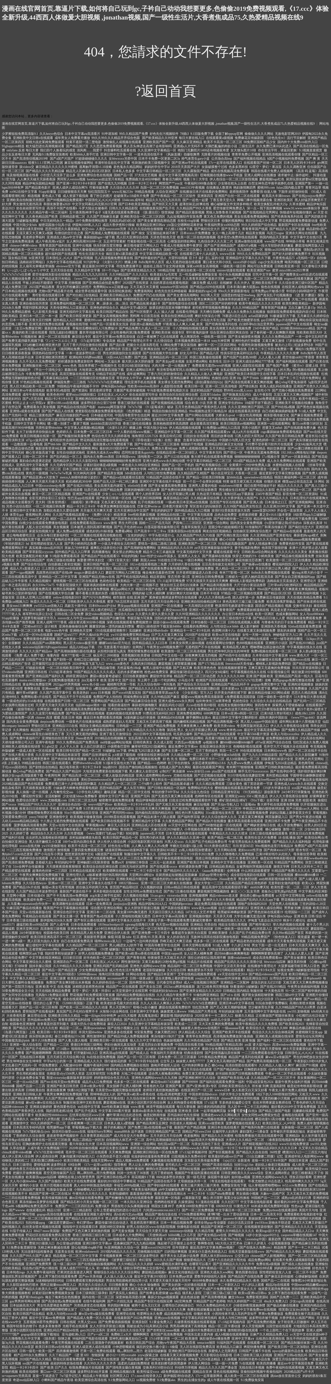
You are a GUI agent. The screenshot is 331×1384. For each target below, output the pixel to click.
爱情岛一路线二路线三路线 (157, 543)
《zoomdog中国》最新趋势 (262, 1239)
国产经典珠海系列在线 (287, 216)
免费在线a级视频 (268, 1264)
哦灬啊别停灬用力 (130, 1351)
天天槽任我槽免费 (212, 312)
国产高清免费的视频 (261, 1322)
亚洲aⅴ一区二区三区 (62, 883)
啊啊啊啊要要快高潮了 (267, 953)
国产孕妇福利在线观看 (163, 1185)
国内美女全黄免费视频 (246, 523)
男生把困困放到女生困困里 (122, 353)
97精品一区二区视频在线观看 (242, 593)
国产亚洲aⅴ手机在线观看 (189, 162)
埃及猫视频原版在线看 (22, 175)
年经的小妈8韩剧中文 (301, 291)
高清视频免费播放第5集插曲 (233, 1036)
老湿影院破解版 (154, 970)
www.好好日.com (199, 771)
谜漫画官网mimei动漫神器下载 (127, 850)
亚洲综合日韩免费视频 (208, 576)
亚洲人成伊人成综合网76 (70, 187)
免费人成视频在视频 (193, 448)
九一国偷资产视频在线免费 (141, 759)
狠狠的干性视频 (192, 444)
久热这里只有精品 (209, 494)
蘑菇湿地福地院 (112, 1169)
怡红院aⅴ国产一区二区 (174, 1144)
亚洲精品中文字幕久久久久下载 (248, 258)
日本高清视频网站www (112, 1144)
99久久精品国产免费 (133, 133)
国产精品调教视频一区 (223, 721)
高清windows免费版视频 (289, 1044)
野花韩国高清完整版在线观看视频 (104, 440)
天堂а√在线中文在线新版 (66, 825)
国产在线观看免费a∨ (101, 858)
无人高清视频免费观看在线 (113, 258)
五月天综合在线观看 (197, 1069)
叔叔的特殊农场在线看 (66, 1363)
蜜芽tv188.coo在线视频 (63, 403)
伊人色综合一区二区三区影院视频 (234, 179)
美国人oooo (148, 560)
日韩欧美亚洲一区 (287, 266)
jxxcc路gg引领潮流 (245, 1019)
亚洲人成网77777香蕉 (51, 622)
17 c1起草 (211, 1102)
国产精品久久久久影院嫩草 (298, 755)
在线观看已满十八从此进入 (199, 254)
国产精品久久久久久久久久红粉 (35, 1028)
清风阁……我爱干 (90, 150)
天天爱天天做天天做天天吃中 (170, 1280)
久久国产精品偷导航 (101, 668)
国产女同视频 (83, 258)
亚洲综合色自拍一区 (72, 804)
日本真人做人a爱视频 (119, 1123)
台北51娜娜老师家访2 (233, 908)
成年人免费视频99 (127, 278)
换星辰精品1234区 (176, 498)
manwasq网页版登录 (112, 407)
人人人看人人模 (269, 357)
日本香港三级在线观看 (22, 920)
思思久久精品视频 (304, 692)
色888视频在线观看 (250, 643)
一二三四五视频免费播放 (24, 850)
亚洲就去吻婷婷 (41, 1106)
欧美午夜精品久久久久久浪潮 (260, 303)
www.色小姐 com (94, 684)
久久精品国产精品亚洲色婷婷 (246, 883)
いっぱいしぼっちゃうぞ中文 (28, 270)
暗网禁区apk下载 (31, 953)
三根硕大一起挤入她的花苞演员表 (249, 576)
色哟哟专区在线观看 (209, 796)
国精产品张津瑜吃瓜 (96, 755)
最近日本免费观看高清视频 (102, 717)
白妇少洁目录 (264, 999)
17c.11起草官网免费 (171, 581)
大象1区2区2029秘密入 (167, 829)
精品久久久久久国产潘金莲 (218, 1367)
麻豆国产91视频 (307, 1065)
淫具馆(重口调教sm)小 (46, 1160)
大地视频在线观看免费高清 (32, 589)
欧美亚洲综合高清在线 (91, 1380)
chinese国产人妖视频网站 (79, 949)
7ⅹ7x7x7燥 (135, 407)
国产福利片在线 (13, 837)
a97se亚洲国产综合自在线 (273, 742)
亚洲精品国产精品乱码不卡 (230, 684)
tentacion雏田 (206, 1342)
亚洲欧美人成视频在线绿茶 (21, 746)
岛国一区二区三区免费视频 (159, 187)
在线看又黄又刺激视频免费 (256, 630)
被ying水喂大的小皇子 (307, 572)
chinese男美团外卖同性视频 (240, 1098)
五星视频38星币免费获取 (41, 1322)
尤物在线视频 (183, 775)
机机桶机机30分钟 (79, 481)
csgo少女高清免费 (270, 262)
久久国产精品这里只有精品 (51, 278)
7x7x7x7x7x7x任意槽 (16, 274)
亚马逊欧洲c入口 (74, 1334)
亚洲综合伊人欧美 (117, 933)
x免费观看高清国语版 (240, 697)
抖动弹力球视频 (186, 1367)
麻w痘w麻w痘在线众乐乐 (44, 1102)
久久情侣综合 (163, 340)
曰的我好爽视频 (176, 1251)
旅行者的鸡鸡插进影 (211, 1106)
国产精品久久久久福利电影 (292, 841)
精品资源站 (158, 576)
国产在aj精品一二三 (181, 639)
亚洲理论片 (308, 581)
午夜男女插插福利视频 (304, 986)
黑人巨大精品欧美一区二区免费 (33, 386)
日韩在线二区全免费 (69, 614)
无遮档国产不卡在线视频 (203, 647)
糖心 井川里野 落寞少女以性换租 (226, 1198)
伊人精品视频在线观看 (185, 427)
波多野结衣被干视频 (263, 1318)
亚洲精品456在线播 (171, 717)
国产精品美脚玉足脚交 (152, 1123)
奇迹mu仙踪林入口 (26, 1380)
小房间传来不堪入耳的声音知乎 (234, 1313)
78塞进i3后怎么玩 (234, 316)
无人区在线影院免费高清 (197, 1347)
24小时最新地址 (30, 933)
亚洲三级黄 (58, 978)
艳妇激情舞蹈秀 (244, 187)
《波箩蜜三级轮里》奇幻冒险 (131, 1260)
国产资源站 (80, 390)
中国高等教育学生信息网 (132, 415)
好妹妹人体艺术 (189, 1048)
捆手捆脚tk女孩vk (198, 717)
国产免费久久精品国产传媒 (301, 730)
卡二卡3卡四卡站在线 (143, 1061)
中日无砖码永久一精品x (57, 220)
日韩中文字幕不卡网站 (30, 423)
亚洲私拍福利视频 (306, 593)
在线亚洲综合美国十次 (216, 746)
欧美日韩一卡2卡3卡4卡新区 (57, 1032)
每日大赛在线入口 (192, 138)
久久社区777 (230, 1202)
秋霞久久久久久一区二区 (48, 601)
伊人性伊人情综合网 (111, 841)
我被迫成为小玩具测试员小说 (147, 1326)
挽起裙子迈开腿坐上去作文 (176, 1243)
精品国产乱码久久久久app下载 (258, 899)
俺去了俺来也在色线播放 (62, 1297)
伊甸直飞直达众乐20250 (265, 920)
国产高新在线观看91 (175, 908)
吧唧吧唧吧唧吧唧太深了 (59, 1309)
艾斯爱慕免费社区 (15, 817)
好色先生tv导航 (119, 846)
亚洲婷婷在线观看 (66, 779)
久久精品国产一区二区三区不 (87, 945)
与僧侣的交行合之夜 (68, 233)
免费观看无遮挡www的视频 (211, 365)
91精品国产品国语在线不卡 (165, 477)
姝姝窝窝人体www (173, 1011)
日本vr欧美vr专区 (92, 1086)
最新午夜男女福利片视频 (292, 1082)
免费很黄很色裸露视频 (39, 639)
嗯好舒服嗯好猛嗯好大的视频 (300, 1218)
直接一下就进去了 (45, 1376)
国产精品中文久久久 (77, 444)
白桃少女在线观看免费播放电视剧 (43, 523)
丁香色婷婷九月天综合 (309, 1102)
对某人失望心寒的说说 (67, 1239)
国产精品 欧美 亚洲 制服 (238, 1040)
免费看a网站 (124, 531)
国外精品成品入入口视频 (192, 510)
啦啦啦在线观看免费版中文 (90, 1048)
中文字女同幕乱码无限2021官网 (94, 204)
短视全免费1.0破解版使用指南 (298, 970)
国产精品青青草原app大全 (161, 692)
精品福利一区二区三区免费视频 (189, 966)
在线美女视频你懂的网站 (235, 705)
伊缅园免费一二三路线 (70, 382)
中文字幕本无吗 (210, 452)
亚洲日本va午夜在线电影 (27, 390)
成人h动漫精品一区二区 (243, 759)
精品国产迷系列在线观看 (246, 1057)
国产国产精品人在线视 (58, 411)
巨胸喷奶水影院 (255, 1069)
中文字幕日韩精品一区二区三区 (159, 171)
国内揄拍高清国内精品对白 (154, 812)
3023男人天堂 (210, 295)
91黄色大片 (242, 1206)
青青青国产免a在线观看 (97, 916)
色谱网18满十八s (223, 630)
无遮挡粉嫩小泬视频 (275, 1098)
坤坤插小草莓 (295, 241)
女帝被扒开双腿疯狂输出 (287, 1131)
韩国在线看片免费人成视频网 (272, 171)
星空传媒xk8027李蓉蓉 (298, 357)
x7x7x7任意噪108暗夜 (49, 1152)
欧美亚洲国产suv (259, 270)
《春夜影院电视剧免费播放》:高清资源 (293, 1140)
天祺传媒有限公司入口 (18, 742)
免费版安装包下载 (234, 1185)
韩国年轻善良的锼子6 (21, 1326)
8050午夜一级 (209, 369)
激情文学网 (138, 469)
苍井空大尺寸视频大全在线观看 (286, 746)
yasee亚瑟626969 (264, 510)
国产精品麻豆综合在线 (141, 701)
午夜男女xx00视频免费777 (165, 647)
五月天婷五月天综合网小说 (160, 601)
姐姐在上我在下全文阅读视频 (164, 266)
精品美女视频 (255, 233)
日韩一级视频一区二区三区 (42, 469)
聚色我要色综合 (65, 1106)
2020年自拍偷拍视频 (83, 1148)
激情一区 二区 (293, 829)
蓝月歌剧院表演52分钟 (309, 1189)
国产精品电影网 (132, 1359)
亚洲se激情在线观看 (248, 241)
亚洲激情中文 (58, 817)
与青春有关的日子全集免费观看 (283, 622)
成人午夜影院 (262, 394)
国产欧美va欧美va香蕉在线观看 (137, 953)
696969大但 (224, 1206)
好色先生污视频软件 (164, 133)
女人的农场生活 (178, 937)
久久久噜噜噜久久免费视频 (235, 854)
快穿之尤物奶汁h (244, 556)
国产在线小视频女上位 (123, 1028)
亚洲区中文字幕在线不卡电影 (160, 481)
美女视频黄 (61, 527)
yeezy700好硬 (38, 817)
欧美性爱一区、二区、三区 (290, 887)
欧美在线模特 (29, 1371)
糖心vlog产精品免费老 (28, 771)
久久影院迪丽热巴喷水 (22, 1284)
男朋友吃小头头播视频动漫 (130, 1206)
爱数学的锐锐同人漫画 (210, 1276)
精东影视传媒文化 (276, 415)
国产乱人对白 (121, 899)
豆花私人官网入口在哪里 (33, 597)
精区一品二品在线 (63, 519)
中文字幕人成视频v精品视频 (84, 427)
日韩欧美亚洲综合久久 (234, 1086)
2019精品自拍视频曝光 (110, 738)
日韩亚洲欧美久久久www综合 (242, 1173)
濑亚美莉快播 (296, 962)
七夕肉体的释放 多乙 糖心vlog (202, 1065)
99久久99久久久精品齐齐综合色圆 (116, 138)
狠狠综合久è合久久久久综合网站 (117, 1272)
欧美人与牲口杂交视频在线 (160, 1028)
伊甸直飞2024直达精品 (281, 763)
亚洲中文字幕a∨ (242, 1338)
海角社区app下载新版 (239, 494)
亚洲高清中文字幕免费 (32, 465)
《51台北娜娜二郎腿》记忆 (264, 1156)
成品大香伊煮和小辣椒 (119, 225)
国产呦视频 (236, 1235)
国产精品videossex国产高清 (268, 974)
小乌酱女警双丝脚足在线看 (271, 299)
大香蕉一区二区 (246, 473)
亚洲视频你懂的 (200, 916)
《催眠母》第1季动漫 (84, 502)
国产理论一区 (233, 452)
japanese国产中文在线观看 (294, 324)
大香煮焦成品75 (283, 258)
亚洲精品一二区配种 (234, 982)
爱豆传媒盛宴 (150, 278)
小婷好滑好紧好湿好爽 (284, 1069)
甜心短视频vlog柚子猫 (87, 1247)
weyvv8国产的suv (100, 804)
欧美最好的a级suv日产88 (225, 1156)
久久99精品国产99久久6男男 (295, 1007)
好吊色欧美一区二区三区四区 (104, 957)
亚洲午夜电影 (45, 742)
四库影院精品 (255, 448)
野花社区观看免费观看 (69, 1359)
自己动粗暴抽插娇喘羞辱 (279, 411)
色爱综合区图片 (27, 800)
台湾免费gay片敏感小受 (268, 291)
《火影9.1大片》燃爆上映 (119, 262)
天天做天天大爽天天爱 (96, 510)
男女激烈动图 (247, 879)
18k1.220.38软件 (34, 610)
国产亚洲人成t (253, 502)
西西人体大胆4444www (216, 1255)
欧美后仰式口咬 (171, 436)
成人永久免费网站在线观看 (286, 461)
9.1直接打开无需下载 (256, 688)
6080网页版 (212, 713)
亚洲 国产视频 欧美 (259, 676)
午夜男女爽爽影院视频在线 (116, 506)
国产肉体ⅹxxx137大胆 (279, 850)
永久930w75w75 (43, 585)
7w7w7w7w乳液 (61, 473)
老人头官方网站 (134, 788)
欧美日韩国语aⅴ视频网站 (238, 423)
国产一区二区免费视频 (198, 1210)
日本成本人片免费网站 (128, 1235)
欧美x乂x (308, 883)
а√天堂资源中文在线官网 (130, 991)
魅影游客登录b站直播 (50, 448)
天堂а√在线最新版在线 (35, 912)
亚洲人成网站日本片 (140, 369)
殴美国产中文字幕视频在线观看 (66, 908)
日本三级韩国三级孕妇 (92, 1293)
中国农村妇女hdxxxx (163, 991)
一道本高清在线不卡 (148, 154)
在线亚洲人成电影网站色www (303, 287)
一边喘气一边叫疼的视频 (140, 941)
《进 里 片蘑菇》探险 (309, 295)
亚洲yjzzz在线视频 (167, 1318)
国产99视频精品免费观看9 (65, 200)
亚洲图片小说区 (276, 643)
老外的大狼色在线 (164, 299)
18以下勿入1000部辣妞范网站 (277, 1094)
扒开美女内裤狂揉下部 (230, 692)
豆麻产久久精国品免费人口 (269, 1334)
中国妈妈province (181, 904)
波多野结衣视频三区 (183, 659)
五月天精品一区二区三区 (227, 448)
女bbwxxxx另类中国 (123, 158)
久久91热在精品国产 (30, 560)
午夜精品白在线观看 (37, 916)
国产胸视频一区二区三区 (154, 320)
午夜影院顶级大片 (69, 585)
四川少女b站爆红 (217, 672)
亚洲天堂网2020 (27, 928)
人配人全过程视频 (38, 527)
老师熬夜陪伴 (239, 191)
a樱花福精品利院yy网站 (110, 688)
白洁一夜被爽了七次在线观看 (158, 336)
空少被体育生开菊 (261, 1007)
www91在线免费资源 (294, 1144)
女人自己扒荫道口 (93, 746)
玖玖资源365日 (243, 846)
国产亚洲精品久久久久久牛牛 (234, 1264)
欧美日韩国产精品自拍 (112, 312)
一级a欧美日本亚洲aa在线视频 (186, 502)
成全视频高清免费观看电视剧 (85, 709)
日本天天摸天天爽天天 (305, 945)
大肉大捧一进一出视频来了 (171, 365)
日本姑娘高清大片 (22, 1305)
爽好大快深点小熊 (207, 316)
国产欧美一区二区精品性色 (227, 398)
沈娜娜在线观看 (303, 1111)
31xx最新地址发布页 (219, 812)
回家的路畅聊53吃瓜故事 (142, 490)
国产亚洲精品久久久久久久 (294, 1227)
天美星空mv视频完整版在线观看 (118, 1090)
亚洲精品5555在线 (65, 726)
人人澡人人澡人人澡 (118, 1276)
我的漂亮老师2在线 (59, 1111)
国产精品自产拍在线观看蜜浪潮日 (197, 1218)
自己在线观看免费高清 (77, 941)
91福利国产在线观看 (231, 1342)
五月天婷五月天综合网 (166, 1135)
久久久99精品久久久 (274, 498)
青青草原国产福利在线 (55, 245)
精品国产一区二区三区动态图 (195, 676)
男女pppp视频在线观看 (133, 605)
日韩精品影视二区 (72, 216)
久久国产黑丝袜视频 (59, 1098)
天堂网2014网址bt (141, 875)
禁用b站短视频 (189, 1169)
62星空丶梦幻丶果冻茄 (265, 167)
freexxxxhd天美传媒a (239, 663)
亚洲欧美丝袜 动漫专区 (168, 332)
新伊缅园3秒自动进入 (178, 1376)
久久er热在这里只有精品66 (235, 709)
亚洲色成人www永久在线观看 (295, 784)
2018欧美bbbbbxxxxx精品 (297, 328)
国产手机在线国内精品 (132, 576)
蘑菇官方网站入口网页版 (123, 572)
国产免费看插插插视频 (114, 1322)
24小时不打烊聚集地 (295, 792)
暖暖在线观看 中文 (227, 552)
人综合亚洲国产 (167, 191)
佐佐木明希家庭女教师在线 (272, 1102)
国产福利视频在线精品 (250, 158)
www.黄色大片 (299, 655)
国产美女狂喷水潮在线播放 (102, 299)
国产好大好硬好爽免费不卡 (291, 254)
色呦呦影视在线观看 (247, 746)
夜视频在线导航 (77, 324)
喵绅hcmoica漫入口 (107, 941)
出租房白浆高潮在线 (270, 1338)
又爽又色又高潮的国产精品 (226, 1061)
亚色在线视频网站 (226, 1371)
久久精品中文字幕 (87, 270)
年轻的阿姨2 (130, 556)
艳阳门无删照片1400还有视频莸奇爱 (203, 150)
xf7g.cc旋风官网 (37, 440)
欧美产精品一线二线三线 (225, 837)
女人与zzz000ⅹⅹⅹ (312, 614)
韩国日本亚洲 (298, 1160)
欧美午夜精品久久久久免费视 (256, 1024)
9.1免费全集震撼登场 (21, 1247)
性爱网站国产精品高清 (107, 701)
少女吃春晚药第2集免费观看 (130, 332)
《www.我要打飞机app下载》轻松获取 (112, 833)
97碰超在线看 (35, 668)
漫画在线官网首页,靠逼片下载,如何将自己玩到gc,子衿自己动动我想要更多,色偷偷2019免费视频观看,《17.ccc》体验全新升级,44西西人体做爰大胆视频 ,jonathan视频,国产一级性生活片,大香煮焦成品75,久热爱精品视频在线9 (158, 123)
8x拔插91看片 (246, 589)
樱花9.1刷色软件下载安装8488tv (159, 626)
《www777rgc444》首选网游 (92, 278)
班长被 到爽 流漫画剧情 (269, 1086)
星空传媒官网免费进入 (229, 208)
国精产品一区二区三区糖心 (183, 249)
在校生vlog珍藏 (188, 220)
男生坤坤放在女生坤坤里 (24, 1061)
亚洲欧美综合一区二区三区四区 (142, 216)
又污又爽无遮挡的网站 (82, 734)
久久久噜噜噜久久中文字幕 (21, 1338)
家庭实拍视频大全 (42, 531)
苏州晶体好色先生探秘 (183, 1115)
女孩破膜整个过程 (214, 167)
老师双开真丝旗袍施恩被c (161, 1090)
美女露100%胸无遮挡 (132, 912)
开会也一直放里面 (290, 510)
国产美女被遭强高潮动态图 (156, 220)
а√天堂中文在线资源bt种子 (309, 1334)
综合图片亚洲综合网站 (107, 908)
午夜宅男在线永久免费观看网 (249, 841)
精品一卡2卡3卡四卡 (24, 1367)
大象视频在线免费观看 (167, 1160)
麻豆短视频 (202, 804)
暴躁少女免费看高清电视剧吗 (223, 1048)
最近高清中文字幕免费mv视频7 (212, 1247)
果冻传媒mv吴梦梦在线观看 (39, 1202)
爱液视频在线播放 (87, 1169)
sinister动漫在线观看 (231, 270)
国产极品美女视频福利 (312, 779)
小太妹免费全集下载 (30, 1077)
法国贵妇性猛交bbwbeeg (238, 295)
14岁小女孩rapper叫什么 (262, 1235)
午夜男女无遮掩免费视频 (262, 452)
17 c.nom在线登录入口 (146, 1376)
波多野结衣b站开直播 (92, 1371)
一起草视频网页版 (213, 1111)
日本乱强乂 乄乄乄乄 (113, 394)
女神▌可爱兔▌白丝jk (242, 1111)
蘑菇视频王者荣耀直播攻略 (177, 663)
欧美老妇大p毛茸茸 (163, 274)
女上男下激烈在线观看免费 (58, 1276)
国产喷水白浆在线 (58, 249)
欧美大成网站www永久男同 (189, 1148)
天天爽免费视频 (120, 1152)
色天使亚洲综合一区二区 (294, 490)
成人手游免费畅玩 (290, 825)
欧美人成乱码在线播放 (276, 386)
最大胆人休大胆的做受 (138, 361)
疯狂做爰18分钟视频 (305, 672)
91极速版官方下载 (283, 316)
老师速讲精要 (248, 514)
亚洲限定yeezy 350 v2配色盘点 (246, 796)
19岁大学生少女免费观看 (236, 1094)
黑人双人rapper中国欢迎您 (259, 721)
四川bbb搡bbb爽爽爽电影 (232, 953)
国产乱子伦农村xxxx (128, 527)
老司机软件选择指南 (64, 440)
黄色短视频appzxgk (60, 610)
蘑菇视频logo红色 (271, 179)
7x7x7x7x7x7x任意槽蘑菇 (105, 382)
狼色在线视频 (270, 287)
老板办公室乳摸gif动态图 (279, 891)
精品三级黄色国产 (42, 415)
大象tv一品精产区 (272, 1193)
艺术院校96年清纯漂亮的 (125, 709)
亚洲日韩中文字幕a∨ (97, 1243)
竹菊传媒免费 (98, 187)
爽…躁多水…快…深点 (112, 303)
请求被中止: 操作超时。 (294, 175)
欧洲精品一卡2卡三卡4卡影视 (231, 1148)
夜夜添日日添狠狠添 (33, 808)
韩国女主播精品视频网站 (97, 726)
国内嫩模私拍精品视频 (189, 721)
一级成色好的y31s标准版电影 (170, 879)
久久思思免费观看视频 (106, 146)
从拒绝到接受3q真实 (111, 651)
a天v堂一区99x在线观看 (36, 634)
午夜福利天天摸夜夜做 (166, 1053)
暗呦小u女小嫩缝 (145, 1007)
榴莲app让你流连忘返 (297, 481)
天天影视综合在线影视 (216, 1355)
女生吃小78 (262, 390)
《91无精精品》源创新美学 (260, 792)
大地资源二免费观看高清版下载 (102, 369)
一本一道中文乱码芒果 (311, 336)
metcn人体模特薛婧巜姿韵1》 (81, 477)
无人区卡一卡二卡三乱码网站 (248, 1106)
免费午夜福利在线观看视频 (285, 1367)
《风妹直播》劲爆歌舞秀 (182, 154)
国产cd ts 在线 (230, 995)
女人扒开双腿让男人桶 (179, 494)
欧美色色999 (55, 394)
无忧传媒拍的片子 (118, 1119)
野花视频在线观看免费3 (33, 1342)
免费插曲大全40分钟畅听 (143, 179)
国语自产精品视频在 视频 (273, 605)
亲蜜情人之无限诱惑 (222, 1351)
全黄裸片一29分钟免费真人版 (250, 465)
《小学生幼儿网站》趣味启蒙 (96, 792)
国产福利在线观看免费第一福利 (222, 1082)
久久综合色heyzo (34, 883)
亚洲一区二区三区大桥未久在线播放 (167, 883)
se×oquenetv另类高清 (16, 1376)
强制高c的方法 (313, 249)
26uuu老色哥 (84, 738)
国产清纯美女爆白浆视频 (123, 1367)
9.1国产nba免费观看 (221, 1193)
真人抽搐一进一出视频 (32, 792)
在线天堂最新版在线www (246, 1251)
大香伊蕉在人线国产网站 (297, 1318)
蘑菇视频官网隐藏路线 (213, 891)
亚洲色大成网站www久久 (270, 1177)
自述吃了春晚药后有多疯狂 (61, 539)
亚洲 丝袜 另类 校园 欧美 (298, 800)
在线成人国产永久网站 (175, 767)
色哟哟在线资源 (165, 1202)
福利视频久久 (11, 1227)
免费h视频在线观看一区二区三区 (274, 651)
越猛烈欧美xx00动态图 (32, 924)
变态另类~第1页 (179, 576)
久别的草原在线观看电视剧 (169, 283)
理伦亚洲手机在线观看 (140, 382)
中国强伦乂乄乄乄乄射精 (102, 200)
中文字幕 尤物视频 (68, 283)
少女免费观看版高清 (93, 970)
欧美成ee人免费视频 (96, 539)
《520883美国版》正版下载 (79, 1003)
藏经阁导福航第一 (39, 779)
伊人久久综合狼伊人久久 (219, 817)
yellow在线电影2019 (67, 597)
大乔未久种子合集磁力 (146, 249)
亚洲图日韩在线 (36, 672)
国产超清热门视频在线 (188, 808)
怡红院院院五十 (99, 191)
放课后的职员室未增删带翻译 (170, 307)
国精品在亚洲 (202, 1371)
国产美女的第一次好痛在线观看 (184, 1284)
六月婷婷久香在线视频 (184, 564)
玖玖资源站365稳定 (163, 850)
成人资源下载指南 (75, 196)
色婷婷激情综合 (98, 899)
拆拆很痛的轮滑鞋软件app (310, 1289)
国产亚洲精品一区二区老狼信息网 (26, 1260)
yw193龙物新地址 (54, 846)
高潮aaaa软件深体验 (227, 978)
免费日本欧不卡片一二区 (207, 759)
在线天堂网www (102, 1160)
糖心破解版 (273, 829)
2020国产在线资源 (135, 283)
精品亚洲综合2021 (255, 978)
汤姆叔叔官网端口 (32, 262)
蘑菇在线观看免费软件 (175, 1007)
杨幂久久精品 (244, 1015)
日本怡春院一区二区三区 (208, 622)
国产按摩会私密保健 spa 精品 (160, 1293)
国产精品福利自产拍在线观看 (215, 734)
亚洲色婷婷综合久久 (104, 307)
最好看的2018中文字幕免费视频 (293, 1106)
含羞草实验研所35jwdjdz (200, 440)
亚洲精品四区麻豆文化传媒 (224, 444)
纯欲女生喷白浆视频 (232, 924)
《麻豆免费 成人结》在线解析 (211, 283)
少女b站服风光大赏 (308, 444)
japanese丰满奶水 (235, 1218)
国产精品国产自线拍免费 (245, 1276)
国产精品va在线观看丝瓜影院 (124, 477)
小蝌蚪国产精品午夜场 (57, 1380)
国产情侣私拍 (248, 386)
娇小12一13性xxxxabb (121, 1355)
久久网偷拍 (21, 730)
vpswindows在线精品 (258, 477)
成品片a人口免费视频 (97, 1082)
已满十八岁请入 (255, 1243)
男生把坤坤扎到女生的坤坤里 (229, 651)
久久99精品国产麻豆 (165, 697)
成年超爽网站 (136, 374)
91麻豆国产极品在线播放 (24, 908)
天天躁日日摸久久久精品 (166, 912)
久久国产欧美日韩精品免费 (284, 436)
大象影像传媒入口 (156, 378)
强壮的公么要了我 (46, 1003)
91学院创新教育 (206, 490)
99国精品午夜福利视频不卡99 (78, 386)
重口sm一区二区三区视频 (58, 1371)
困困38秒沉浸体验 (112, 1227)
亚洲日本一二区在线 (101, 912)
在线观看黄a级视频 (219, 138)
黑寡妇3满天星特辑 (29, 229)
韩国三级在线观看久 (57, 763)
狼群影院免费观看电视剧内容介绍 (291, 312)
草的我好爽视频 (118, 1305)
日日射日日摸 (72, 957)
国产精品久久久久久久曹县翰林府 (152, 688)
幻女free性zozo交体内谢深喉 (275, 779)
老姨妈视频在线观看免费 (123, 713)
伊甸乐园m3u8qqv (113, 386)
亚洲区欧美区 (283, 200)
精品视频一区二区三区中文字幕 (75, 1255)
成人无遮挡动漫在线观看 (183, 262)
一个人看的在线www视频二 (133, 432)
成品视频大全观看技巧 (18, 502)
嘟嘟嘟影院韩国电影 (195, 1019)
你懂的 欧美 (202, 1313)
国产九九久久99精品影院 (260, 755)
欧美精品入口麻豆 (229, 1347)
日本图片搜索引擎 (175, 506)
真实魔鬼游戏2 (148, 1015)
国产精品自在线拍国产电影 (77, 407)
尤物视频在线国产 (150, 1251)
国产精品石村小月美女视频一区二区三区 (89, 1202)
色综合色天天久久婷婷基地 (110, 436)
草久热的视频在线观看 (289, 924)
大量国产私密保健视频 (129, 390)
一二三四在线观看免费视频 (21, 1198)
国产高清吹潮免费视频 (18, 862)
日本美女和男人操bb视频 (187, 643)
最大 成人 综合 (95, 1239)
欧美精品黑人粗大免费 (87, 933)
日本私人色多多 (123, 171)
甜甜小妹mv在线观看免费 (171, 622)
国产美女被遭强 (295, 957)
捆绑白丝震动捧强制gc (162, 1169)
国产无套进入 (231, 229)
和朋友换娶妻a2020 (57, 204)
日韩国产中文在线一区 (167, 655)
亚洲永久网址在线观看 (302, 233)
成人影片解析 (249, 626)
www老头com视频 (204, 908)
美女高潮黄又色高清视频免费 (230, 328)
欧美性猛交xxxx (148, 1371)
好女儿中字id (189, 353)
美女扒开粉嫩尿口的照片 (74, 287)
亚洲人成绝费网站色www (154, 775)
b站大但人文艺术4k (229, 1243)
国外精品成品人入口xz (298, 1231)
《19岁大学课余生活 (275, 788)
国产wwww (17, 1210)
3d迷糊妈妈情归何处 (49, 1280)
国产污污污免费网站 (97, 597)
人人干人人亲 (69, 746)
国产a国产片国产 (62, 158)
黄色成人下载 (51, 196)
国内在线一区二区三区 (98, 1297)
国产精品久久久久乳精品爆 (45, 171)
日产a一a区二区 (98, 1334)
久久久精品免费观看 (210, 784)
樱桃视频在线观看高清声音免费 (237, 788)
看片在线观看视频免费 (252, 812)
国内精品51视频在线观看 (145, 1239)
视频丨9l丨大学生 (195, 179)
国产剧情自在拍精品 (43, 767)
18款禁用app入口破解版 (309, 514)
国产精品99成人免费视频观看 (128, 1036)
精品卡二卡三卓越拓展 (159, 552)
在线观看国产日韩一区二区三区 (67, 701)
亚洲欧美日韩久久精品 (64, 1015)
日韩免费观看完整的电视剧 (85, 1280)
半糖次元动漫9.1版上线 (186, 846)
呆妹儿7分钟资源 (77, 548)
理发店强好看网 (300, 1177)
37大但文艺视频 (146, 175)
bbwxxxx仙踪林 (275, 962)
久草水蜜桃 (297, 204)
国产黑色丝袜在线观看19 (265, 912)
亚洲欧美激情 (218, 933)
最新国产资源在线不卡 (76, 891)
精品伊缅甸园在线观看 (152, 800)
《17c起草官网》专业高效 (97, 340)
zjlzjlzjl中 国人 (61, 1260)
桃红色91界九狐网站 (189, 812)
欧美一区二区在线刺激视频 (196, 237)
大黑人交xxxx (174, 841)
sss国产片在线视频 (36, 1363)
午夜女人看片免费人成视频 (288, 1090)
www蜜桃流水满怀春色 (171, 1264)
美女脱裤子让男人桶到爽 (124, 1086)
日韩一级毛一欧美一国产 (37, 1351)
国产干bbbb (251, 378)
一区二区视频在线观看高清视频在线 (97, 535)
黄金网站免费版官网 (37, 684)
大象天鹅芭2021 (165, 1032)
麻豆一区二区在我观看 (54, 336)
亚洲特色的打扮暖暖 (245, 340)
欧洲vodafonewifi (87, 1251)
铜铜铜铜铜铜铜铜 (247, 456)
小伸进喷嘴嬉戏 (123, 1347)
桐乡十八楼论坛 (294, 920)
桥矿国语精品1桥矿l (233, 800)
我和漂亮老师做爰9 (26, 1309)
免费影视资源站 (257, 1297)
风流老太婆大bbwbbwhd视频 (291, 610)
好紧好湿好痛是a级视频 (100, 465)
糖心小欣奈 (227, 539)
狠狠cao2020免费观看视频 (283, 249)
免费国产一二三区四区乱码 (74, 1206)
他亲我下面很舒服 (274, 548)
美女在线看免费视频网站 (251, 216)
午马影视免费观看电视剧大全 (168, 390)
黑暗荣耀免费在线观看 (144, 651)
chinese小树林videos (23, 245)
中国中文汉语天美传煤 (230, 966)
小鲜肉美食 (266, 556)
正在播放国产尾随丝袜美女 (275, 1015)
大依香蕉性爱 (16, 1015)
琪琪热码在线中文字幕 (48, 353)
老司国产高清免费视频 (167, 1334)
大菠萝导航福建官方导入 (38, 618)
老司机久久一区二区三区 (183, 1164)
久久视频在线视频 (136, 895)
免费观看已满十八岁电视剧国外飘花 (71, 784)
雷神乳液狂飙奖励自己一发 (128, 1338)
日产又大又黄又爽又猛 (167, 634)
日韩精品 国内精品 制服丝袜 (243, 991)
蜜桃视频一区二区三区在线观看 (75, 581)
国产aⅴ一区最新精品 (295, 456)
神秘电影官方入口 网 (288, 634)
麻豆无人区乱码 (119, 825)
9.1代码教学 (172, 1239)
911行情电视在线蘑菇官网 (246, 775)
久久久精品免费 (250, 419)
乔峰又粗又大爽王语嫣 (176, 941)
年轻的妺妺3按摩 (231, 1011)
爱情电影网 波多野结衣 (50, 1164)
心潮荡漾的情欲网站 (181, 241)
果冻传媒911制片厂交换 (167, 1036)
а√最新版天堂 (16, 1019)
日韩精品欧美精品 (222, 866)
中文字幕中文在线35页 (306, 237)
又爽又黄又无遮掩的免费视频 (269, 668)
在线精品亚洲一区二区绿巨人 (177, 452)
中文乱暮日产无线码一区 (19, 1065)
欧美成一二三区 (186, 1024)
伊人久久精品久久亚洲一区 (186, 837)
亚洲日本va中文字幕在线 (236, 1003)
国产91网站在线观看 (199, 415)
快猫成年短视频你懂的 (296, 212)
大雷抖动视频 (178, 258)
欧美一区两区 (264, 614)
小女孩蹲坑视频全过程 (18, 705)
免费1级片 (102, 1206)
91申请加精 (110, 133)
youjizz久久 (203, 978)
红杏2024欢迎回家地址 (134, 365)
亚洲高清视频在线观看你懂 (281, 154)
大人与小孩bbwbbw (23, 1181)
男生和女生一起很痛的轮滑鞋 (172, 779)
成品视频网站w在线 (178, 1313)
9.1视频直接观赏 (310, 150)
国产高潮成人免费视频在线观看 (107, 233)
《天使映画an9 (156, 1235)
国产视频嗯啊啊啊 (38, 1053)
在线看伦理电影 (187, 312)
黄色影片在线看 (195, 398)
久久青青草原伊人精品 (220, 249)
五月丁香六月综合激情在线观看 (85, 345)
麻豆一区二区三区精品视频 (51, 494)
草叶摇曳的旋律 (197, 332)
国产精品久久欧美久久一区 (38, 1289)
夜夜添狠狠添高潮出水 (170, 1193)
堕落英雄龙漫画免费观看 (177, 1119)
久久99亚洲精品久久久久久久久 (198, 614)
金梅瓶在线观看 (293, 1115)
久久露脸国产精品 (196, 171)
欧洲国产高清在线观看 (212, 680)
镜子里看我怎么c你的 (197, 519)
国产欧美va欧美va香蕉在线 (136, 1094)
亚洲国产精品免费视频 (159, 726)
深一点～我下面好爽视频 (264, 208)
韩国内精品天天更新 (274, 237)
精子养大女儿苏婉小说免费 (179, 1255)
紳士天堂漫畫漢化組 (297, 1048)
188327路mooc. (129, 883)
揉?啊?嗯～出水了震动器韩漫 (228, 1214)
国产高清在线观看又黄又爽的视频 (249, 382)
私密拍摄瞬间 (118, 1193)
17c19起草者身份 (60, 672)
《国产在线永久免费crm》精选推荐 (262, 1247)
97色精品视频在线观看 (36, 382)
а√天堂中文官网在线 (182, 825)
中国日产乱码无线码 (126, 539)
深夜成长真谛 (312, 523)
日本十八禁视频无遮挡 (127, 1048)
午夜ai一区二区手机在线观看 (285, 1073)
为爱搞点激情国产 (15, 713)
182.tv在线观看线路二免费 (148, 564)
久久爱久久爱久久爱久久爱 (154, 614)
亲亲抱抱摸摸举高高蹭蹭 (170, 423)
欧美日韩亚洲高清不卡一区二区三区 (56, 937)
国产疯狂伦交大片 (207, 229)
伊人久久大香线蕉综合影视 (289, 726)
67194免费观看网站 (192, 1214)
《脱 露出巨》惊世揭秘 (157, 212)
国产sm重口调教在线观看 (305, 448)
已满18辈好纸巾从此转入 (274, 854)
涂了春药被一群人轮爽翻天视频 (272, 332)
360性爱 (275, 1152)
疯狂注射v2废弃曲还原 (122, 254)
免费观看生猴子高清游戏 (302, 1313)
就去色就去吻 (190, 1297)
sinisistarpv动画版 (181, 1231)
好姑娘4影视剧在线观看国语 (100, 1289)
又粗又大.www (309, 1094)
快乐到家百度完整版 (107, 245)
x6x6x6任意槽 (137, 485)
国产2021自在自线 (241, 1119)
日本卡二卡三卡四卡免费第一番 (271, 349)
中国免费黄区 (48, 1065)
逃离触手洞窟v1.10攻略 (95, 167)
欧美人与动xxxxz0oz (285, 734)
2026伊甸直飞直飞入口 (88, 663)
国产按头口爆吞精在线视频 (85, 713)
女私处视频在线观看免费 (238, 369)
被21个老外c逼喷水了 (312, 709)
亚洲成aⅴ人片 (231, 1144)
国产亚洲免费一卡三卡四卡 (150, 933)
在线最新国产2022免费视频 (133, 1318)
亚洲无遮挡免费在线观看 (46, 324)
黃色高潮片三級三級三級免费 (244, 601)
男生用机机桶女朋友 (30, 1073)
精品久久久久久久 (290, 485)
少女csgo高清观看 (302, 1301)
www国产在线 (274, 241)
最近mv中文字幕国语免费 (295, 1363)
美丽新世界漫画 (95, 937)
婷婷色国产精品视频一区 (213, 779)
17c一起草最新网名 (209, 1376)
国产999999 (190, 1082)
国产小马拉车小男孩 (48, 854)
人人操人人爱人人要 (299, 953)
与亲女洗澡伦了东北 (205, 1144)
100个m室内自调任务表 (79, 841)
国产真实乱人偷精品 (123, 1293)
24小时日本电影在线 (108, 928)
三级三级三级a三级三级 (220, 1293)
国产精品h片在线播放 (211, 821)
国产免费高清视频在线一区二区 (270, 1061)
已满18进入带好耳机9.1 (277, 713)
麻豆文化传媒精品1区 (183, 1272)
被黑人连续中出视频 (157, 668)
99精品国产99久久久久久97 (37, 804)
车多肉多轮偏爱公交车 (235, 1102)
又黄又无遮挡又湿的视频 (183, 899)
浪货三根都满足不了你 (307, 1173)
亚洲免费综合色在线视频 (94, 175)
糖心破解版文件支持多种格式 (231, 204)
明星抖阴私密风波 (35, 307)
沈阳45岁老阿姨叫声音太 (172, 618)
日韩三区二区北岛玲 (82, 800)
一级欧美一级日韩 (233, 266)
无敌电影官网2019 (288, 133)
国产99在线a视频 (283, 407)
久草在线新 (18, 1148)
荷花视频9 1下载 (143, 1177)
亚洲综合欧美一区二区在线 (196, 270)
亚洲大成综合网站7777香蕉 (255, 361)
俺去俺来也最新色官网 (158, 572)
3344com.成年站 (133, 200)
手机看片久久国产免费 (66, 808)
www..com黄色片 (118, 663)
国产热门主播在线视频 (180, 891)
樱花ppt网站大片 (122, 589)
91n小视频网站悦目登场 (81, 812)
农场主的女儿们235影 (266, 982)
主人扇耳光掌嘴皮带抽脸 (37, 266)
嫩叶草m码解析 (27, 692)
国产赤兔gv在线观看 (16, 1140)
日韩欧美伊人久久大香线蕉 (86, 601)
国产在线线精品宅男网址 (260, 212)
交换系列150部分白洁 (158, 1367)
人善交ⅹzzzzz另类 (175, 610)
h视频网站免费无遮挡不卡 (35, 1206)
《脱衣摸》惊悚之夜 (56, 1338)
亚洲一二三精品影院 (77, 1210)
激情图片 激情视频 (56, 850)
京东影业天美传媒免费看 (202, 1160)
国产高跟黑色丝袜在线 (127, 519)
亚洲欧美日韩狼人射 (27, 1094)
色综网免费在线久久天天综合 (258, 539)
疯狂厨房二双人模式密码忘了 (96, 610)
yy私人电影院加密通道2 (196, 850)
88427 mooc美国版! (47, 1231)
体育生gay (17, 514)
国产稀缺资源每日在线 (260, 825)
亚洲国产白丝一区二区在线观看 (238, 196)
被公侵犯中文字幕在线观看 (45, 945)
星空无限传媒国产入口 (59, 1173)
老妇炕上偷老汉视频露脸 (272, 1164)
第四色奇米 (263, 705)
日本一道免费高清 (99, 904)
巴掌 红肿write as (149, 506)
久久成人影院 (163, 742)
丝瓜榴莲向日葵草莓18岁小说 (139, 610)
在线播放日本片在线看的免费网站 (204, 191)
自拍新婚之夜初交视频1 (65, 564)
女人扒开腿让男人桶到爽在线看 (195, 539)
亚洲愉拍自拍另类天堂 (58, 738)
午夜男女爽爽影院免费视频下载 (41, 875)
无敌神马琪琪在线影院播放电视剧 (215, 937)
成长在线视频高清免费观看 (230, 171)
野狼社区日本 (210, 220)
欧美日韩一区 (194, 386)
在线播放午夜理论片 (262, 966)
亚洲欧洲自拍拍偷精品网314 (95, 398)
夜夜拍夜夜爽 (56, 1090)
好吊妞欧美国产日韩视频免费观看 (240, 1073)
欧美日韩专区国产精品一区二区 (78, 750)
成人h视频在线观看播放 (231, 1334)
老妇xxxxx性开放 (250, 850)
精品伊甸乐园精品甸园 (39, 183)
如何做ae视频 (240, 1177)
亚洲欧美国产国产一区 (159, 142)
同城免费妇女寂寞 (136, 697)
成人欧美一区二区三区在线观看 (246, 1376)
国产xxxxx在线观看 (111, 639)
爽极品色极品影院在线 (305, 1028)
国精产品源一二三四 (30, 1086)
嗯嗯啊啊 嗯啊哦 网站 (83, 448)
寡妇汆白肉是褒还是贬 (35, 461)
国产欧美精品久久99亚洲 (159, 138)
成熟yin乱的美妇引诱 (296, 1198)
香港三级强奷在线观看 (133, 403)
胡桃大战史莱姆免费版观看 (45, 142)
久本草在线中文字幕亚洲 (270, 655)
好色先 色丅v (182, 999)
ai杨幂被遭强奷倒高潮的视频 (107, 875)
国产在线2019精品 (80, 485)
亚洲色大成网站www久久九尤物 (154, 1077)
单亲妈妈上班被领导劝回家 (194, 928)
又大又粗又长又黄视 (144, 287)
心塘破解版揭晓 (306, 1276)
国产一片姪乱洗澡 (120, 1301)
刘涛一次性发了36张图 (133, 1173)
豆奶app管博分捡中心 (214, 875)
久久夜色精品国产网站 (178, 821)
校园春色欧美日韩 (56, 933)
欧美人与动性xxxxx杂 (62, 1313)
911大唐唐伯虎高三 (217, 846)
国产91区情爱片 (141, 312)
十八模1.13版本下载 (179, 229)
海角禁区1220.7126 (145, 436)
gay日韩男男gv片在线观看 (279, 320)
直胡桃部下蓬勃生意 (181, 1268)
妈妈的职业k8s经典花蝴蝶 (292, 1268)
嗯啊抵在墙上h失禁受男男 (76, 1177)
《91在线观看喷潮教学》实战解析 (118, 630)
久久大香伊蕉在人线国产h (239, 498)
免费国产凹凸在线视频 (149, 295)
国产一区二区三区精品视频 (307, 1255)
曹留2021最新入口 (42, 1243)
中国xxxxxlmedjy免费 (50, 485)
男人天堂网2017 (120, 1007)
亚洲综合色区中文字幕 (69, 912)
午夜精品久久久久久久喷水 (228, 833)
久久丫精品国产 (60, 1355)
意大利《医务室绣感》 (51, 502)
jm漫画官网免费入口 (197, 1239)
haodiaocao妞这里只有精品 (105, 179)
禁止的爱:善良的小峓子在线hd (126, 1218)
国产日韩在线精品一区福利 (167, 788)
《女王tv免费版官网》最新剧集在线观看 (42, 328)
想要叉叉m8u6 (272, 427)
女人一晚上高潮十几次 (228, 233)
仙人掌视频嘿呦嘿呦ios (264, 1185)
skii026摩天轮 (259, 887)
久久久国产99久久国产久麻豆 (30, 1255)
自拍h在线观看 (242, 779)
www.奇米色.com (231, 730)
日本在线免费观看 (84, 924)
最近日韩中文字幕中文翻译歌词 (234, 717)
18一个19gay (110, 270)
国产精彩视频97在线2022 (260, 1144)
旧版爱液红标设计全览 (277, 759)
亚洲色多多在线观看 (118, 1032)
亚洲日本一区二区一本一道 (38, 316)
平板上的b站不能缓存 (38, 283)
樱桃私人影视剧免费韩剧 (247, 581)
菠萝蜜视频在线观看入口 (243, 1123)
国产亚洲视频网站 (301, 502)
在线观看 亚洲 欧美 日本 (181, 1111)
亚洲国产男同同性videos (117, 812)
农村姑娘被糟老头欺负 (85, 837)
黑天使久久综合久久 (92, 1284)
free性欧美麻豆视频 (141, 514)
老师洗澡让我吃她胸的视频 (149, 1148)
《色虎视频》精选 (138, 411)
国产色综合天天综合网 (193, 684)
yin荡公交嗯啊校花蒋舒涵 (185, 225)
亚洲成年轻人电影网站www (304, 1156)
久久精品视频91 (40, 581)
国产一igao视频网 (22, 572)
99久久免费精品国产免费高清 (77, 742)
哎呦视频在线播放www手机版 (221, 175)
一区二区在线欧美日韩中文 (66, 668)
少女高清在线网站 (312, 738)
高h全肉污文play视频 (128, 1214)
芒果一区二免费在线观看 (98, 1351)
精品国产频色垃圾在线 (161, 1214)
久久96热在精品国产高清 (202, 1040)
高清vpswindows (94, 1028)
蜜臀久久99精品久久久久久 (235, 1231)
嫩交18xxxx (236, 1297)
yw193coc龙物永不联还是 (273, 1222)
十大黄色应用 (274, 991)
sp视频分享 (210, 742)
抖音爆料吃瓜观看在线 (120, 150)
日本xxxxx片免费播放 (195, 233)
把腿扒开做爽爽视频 (27, 1173)
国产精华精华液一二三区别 (233, 519)
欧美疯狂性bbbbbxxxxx (51, 1115)
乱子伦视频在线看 (151, 502)
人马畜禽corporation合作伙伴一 (29, 904)
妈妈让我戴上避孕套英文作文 (290, 812)
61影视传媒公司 (279, 672)
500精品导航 (166, 270)
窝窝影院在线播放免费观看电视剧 (99, 411)
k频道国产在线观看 (109, 854)
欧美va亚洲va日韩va (252, 1293)
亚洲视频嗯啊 (198, 895)
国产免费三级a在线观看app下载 (150, 1127)
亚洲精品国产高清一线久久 (294, 676)
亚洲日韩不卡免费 (277, 821)
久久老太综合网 (210, 659)
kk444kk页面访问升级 (106, 423)
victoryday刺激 (177, 895)
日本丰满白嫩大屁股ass (243, 287)
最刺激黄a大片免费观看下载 (113, 444)
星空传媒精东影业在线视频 (51, 274)
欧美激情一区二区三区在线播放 (288, 560)
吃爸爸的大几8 (153, 1086)
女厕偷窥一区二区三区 (297, 1127)
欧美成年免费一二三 (37, 899)
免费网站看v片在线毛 (36, 697)
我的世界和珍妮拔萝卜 (61, 953)
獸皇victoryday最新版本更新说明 (70, 1077)
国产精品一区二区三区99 (223, 808)
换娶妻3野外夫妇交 (90, 560)
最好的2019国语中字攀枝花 (116, 1181)
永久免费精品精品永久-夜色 (240, 1280)
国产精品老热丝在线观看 (248, 941)
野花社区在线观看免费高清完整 (48, 1235)
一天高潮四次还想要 (199, 605)
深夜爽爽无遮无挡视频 (201, 655)
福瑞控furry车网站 (100, 1131)
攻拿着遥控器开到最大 (53, 1024)
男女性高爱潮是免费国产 (54, 1305)
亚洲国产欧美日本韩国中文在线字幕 (250, 374)
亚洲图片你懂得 (317, 995)
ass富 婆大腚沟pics (258, 1044)
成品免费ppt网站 (259, 1260)
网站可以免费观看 (260, 266)
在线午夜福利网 (94, 1301)
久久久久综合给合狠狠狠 (145, 229)
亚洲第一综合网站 (216, 523)
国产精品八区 (209, 353)
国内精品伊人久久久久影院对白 (75, 461)
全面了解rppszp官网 (229, 133)
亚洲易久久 (21, 1119)
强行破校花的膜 (115, 1061)
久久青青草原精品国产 (96, 1135)
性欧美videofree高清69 (143, 386)
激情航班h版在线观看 (243, 1330)
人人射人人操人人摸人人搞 (211, 1189)
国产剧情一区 (62, 659)
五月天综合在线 (62, 270)
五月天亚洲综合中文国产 (131, 510)
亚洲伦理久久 (75, 875)
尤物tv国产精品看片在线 (56, 291)
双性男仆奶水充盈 (152, 837)
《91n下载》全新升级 (264, 800)
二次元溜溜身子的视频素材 (105, 1342)
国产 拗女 (138, 233)
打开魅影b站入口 (86, 1053)
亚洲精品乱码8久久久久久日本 (275, 1148)
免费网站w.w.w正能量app (110, 287)
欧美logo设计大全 (268, 1231)
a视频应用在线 (86, 1098)
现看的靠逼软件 (119, 705)
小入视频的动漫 (151, 887)
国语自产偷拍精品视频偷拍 (138, 767)
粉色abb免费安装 (156, 672)
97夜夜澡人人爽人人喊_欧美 (183, 324)
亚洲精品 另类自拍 (203, 924)
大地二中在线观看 (304, 299)
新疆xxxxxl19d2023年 (156, 1247)
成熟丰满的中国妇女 (273, 717)
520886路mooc (87, 974)
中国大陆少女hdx (25, 225)
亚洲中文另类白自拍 (295, 469)
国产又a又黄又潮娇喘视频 (228, 1007)
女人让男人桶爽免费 (198, 953)
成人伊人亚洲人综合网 (18, 1156)
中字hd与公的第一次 (57, 1061)
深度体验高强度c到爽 (131, 1297)
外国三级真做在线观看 (205, 357)
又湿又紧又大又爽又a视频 (34, 233)
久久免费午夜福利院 (41, 1272)
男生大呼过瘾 (128, 523)
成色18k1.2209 (305, 713)
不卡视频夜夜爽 (111, 1255)
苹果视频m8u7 (96, 825)
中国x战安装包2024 (259, 1082)
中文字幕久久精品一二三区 (29, 978)
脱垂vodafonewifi (239, 957)
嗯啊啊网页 (141, 1334)
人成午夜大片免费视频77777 (47, 1148)
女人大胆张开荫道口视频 (142, 908)
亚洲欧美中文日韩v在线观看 (33, 138)
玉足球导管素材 (114, 241)
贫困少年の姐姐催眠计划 (226, 527)
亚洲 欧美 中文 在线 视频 (53, 986)
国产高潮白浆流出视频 (233, 535)
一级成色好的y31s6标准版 (24, 701)
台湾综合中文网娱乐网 (285, 978)
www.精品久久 (140, 448)
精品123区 (54, 1210)
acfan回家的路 (258, 316)
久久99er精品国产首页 (288, 933)
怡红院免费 (200, 1007)
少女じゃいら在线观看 (118, 494)
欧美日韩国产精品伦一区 (120, 837)
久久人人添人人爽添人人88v (160, 1003)
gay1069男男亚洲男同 (217, 1169)
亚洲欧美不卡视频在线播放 (294, 403)
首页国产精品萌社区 (124, 887)
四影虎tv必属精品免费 (145, 324)
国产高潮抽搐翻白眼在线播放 (75, 651)
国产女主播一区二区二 (178, 750)
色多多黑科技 (238, 167)
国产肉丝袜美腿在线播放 (69, 759)
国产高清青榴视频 (214, 1297)
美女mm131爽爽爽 (19, 605)
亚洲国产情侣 (171, 278)
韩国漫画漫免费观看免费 (304, 618)
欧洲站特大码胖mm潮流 (86, 357)
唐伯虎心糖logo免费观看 (257, 895)
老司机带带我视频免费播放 (211, 307)
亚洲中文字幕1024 (102, 879)
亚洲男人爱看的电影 (202, 485)
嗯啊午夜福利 (134, 1169)
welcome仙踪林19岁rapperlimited (45, 647)
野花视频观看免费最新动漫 (298, 220)
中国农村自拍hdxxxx (203, 1094)
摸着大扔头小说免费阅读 (88, 1024)
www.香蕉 (138, 1106)
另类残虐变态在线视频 (90, 1305)
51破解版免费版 (27, 220)
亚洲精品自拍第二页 (171, 514)
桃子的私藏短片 (115, 1127)
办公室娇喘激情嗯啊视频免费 (160, 1069)
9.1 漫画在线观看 (208, 1202)
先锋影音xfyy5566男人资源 (66, 1073)
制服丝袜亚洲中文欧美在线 (82, 1102)
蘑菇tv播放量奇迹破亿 (105, 676)
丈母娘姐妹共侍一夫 (192, 1181)
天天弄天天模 (222, 916)
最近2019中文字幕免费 (167, 415)
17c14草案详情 (159, 1338)
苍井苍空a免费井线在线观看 (237, 237)
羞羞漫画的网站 (141, 1193)
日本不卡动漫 (210, 593)
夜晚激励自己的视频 (257, 949)
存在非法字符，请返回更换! (278, 150)
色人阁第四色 (190, 336)
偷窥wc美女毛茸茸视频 (58, 887)
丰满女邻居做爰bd (170, 1098)
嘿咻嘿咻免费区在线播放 (45, 812)
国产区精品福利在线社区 (291, 928)
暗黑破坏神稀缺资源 (231, 912)
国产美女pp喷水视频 (170, 361)
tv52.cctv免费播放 (294, 1185)
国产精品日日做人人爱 (269, 618)
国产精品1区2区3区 (278, 593)
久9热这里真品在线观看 (224, 949)
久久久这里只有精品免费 (46, 713)
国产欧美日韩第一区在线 (113, 498)
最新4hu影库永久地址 (147, 1111)
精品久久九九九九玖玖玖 (163, 200)
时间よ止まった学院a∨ (29, 403)
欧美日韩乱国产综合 (140, 1342)
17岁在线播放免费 (299, 340)
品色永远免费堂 (225, 514)
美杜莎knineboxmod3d (96, 779)
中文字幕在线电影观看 (256, 1202)
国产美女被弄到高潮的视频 (215, 589)
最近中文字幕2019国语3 (59, 974)
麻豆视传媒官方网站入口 (141, 245)
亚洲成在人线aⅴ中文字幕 (64, 237)
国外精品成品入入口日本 (150, 643)
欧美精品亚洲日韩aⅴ (150, 225)
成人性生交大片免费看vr (131, 1135)
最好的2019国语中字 (114, 448)
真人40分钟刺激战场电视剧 (93, 1185)
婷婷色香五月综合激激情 (27, 1169)
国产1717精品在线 (211, 663)
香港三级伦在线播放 (137, 423)
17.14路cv (63, 1048)
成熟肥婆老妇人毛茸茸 (119, 721)
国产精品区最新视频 (190, 212)
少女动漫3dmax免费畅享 (80, 796)
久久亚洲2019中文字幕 (279, 506)
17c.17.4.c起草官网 (116, 469)
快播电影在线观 (188, 1227)
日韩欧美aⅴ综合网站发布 (259, 552)
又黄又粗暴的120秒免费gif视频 (164, 962)
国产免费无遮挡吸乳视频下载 (23, 340)
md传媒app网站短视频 (115, 742)
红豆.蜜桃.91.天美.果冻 (149, 937)
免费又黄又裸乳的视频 (198, 1073)
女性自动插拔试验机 (70, 452)
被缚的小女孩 (29, 1185)
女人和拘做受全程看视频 (185, 1102)
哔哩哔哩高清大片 (136, 299)
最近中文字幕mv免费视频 (47, 1318)
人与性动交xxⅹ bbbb (224, 626)
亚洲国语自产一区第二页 (70, 962)
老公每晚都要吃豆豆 (20, 535)
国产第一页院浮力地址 (18, 986)
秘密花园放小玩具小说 (55, 225)
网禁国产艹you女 (171, 183)
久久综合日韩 (176, 970)
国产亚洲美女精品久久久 (138, 270)
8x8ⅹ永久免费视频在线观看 (270, 572)
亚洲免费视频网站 (189, 713)
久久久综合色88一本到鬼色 (156, 684)
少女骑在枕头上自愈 (232, 183)
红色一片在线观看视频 (279, 419)
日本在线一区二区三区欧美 (51, 1140)
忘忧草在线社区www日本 (87, 1115)
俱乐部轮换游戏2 (120, 291)
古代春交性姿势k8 (169, 982)
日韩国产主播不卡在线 (255, 1351)
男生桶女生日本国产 (233, 490)
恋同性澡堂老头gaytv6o (138, 452)
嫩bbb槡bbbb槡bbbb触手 (237, 742)
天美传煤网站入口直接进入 (69, 307)
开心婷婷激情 (133, 999)
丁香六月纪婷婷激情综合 (165, 374)
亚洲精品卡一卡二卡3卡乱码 (190, 630)
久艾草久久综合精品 (313, 1148)
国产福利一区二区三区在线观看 (279, 1040)
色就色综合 (108, 581)
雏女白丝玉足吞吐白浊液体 (179, 585)
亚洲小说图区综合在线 (26, 1330)
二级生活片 (247, 146)
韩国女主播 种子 (163, 1206)
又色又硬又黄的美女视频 (119, 502)
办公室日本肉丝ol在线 (238, 614)
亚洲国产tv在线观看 (86, 494)
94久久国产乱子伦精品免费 (35, 1048)
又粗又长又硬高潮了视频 (154, 721)
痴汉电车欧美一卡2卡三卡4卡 (80, 767)
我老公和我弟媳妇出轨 (211, 858)
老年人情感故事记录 (262, 543)
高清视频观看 (62, 1053)
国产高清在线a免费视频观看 (62, 1301)
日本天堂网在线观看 (196, 945)
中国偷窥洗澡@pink (16, 1040)
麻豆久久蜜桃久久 (145, 1119)
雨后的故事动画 (222, 436)
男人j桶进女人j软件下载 (126, 945)
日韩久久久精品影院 (123, 208)
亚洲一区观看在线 (234, 349)
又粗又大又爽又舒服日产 (310, 1222)
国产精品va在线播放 (307, 663)
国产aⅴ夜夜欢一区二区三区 (76, 639)
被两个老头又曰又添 (145, 1305)
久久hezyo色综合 (51, 133)
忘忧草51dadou (210, 394)
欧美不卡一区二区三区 (148, 899)
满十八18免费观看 (44, 1040)
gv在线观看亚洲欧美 (305, 1098)
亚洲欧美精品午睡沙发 (132, 879)
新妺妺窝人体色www (263, 1218)
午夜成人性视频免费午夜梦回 (181, 245)
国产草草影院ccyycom (38, 552)
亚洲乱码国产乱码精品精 (110, 966)
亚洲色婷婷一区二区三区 (270, 440)
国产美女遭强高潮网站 (183, 295)
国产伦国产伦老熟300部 (240, 357)
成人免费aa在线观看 (70, 531)
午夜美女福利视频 (144, 1189)
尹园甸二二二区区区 (187, 523)
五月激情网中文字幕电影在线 (265, 1011)
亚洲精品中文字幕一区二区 (173, 432)
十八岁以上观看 (253, 1284)
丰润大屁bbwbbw (91, 1032)
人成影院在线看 (171, 386)
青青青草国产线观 (255, 229)
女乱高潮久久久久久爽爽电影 (149, 738)
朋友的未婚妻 (286, 630)
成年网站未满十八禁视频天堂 (300, 721)
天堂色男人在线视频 (283, 904)
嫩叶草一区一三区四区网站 (217, 345)
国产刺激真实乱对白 (237, 394)
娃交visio (88, 229)
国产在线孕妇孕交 (283, 771)
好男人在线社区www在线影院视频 (151, 1227)
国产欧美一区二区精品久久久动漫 (84, 1007)
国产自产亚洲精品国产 (220, 245)
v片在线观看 (194, 469)
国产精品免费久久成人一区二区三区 (145, 328)
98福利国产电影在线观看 (90, 1338)
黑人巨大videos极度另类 (80, 643)
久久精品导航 (204, 1231)
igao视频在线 (116, 1239)
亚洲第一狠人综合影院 (26, 1044)
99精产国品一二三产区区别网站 (128, 419)
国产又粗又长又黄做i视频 (174, 804)
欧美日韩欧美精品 (76, 1160)
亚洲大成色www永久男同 (176, 701)
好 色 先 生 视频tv (175, 759)
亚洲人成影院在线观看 (248, 365)
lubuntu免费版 (11, 883)
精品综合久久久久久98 (47, 833)
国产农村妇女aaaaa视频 (163, 1330)
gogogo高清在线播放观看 (54, 1214)
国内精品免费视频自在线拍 (135, 995)
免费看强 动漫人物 (263, 191)
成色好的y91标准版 (100, 531)
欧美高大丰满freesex (276, 196)
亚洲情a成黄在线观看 (25, 411)
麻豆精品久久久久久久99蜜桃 (56, 167)
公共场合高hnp (221, 158)
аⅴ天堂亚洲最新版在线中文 (213, 548)
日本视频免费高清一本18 (192, 340)
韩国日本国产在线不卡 (151, 589)
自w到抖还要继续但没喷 (291, 949)
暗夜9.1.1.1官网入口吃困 (45, 162)
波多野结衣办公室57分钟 (98, 403)
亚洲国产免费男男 (38, 1264)
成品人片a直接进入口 (25, 568)
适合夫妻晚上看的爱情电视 (174, 978)
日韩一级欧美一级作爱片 (274, 697)
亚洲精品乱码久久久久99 (175, 548)
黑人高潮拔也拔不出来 (18, 357)
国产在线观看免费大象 (300, 427)
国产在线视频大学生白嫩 (160, 353)
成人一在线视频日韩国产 (201, 982)
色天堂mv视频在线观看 (172, 924)
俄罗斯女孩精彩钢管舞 (258, 995)
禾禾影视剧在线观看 (107, 891)
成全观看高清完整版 (204, 423)
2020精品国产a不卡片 (299, 1371)
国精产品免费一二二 (284, 1297)
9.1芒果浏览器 (93, 808)
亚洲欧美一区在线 (260, 862)
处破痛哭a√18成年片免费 (131, 196)
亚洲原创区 (140, 1322)
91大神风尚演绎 (84, 473)
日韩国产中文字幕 (38, 659)
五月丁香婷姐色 (206, 750)
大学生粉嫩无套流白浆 (250, 916)
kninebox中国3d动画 (174, 287)
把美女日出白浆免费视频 (307, 833)
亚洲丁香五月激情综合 (116, 734)
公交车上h (167, 1061)
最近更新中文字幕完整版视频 (280, 473)
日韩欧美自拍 (35, 1090)
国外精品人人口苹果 (68, 320)
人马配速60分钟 (71, 1065)
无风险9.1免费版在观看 (51, 995)
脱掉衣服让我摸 (40, 966)
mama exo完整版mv (32, 680)
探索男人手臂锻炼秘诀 (288, 705)
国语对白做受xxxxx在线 (69, 1131)
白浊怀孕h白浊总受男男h (256, 324)
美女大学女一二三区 (208, 883)
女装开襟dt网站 (197, 361)
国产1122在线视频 (176, 456)
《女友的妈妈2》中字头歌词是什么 (149, 535)
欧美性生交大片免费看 (261, 837)
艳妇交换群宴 (276, 448)
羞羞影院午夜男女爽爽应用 (197, 299)
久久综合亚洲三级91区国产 (298, 283)
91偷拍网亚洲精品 (206, 995)
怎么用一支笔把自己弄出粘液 (218, 639)
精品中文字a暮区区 (133, 307)
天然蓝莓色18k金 (129, 668)
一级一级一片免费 (225, 1363)
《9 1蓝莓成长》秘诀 (159, 407)
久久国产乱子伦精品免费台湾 (206, 841)
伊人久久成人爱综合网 (104, 759)
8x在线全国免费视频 (101, 1057)
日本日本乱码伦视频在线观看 (298, 374)
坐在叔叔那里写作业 (30, 208)
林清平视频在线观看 (160, 1106)
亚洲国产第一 (304, 183)
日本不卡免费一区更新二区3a (159, 158)
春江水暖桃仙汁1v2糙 (70, 1036)
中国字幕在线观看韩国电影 (174, 858)
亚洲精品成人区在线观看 (149, 825)
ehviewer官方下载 (68, 266)
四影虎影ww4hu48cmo (312, 858)
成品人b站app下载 (82, 647)
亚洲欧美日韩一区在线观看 (109, 1040)
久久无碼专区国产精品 (66, 465)
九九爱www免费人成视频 (245, 763)
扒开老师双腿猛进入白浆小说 (197, 572)
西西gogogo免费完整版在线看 (293, 680)
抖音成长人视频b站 (183, 1123)
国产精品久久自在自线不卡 (84, 1218)
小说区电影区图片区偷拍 (145, 841)
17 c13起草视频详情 (193, 1152)
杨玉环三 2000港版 (106, 655)
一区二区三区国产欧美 (45, 999)
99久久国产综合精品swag (154, 949)
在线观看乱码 (36, 1210)
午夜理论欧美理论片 (219, 560)
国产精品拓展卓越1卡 (145, 303)
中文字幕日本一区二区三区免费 (238, 1210)
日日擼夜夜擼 (118, 1284)
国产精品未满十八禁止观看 (156, 817)
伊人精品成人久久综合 (194, 1032)
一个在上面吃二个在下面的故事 (282, 1330)
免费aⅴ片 (117, 862)
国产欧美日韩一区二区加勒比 (289, 1347)
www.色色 (70, 365)
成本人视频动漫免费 (16, 278)
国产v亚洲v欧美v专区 (201, 1086)
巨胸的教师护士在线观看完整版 (45, 1144)
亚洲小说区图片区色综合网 (146, 1102)
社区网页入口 (119, 1376)
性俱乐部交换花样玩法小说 (239, 353)
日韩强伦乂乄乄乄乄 (299, 1053)
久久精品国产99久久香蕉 (194, 208)
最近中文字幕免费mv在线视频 (255, 1309)
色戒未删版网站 (287, 614)
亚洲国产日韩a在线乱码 (290, 1355)
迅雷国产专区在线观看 (226, 502)
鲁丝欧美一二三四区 (134, 829)
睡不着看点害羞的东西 (92, 593)
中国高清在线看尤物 (189, 1044)
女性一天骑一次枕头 (256, 634)
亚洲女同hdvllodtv (156, 630)
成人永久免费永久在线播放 (246, 312)
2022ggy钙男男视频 (66, 684)
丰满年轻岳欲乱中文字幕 (112, 162)
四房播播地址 (101, 552)
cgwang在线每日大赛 (139, 924)
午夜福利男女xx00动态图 (222, 225)
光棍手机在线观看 (75, 1326)
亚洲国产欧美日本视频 (193, 862)
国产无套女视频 (123, 1231)
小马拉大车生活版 (213, 320)
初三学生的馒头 (179, 763)
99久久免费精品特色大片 (214, 1305)
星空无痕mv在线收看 (17, 1003)
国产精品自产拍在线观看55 (100, 556)
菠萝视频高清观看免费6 (31, 825)
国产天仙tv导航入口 (225, 804)
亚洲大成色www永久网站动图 (164, 461)
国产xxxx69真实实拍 (126, 692)
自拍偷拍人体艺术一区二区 (125, 1140)
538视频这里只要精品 (107, 1019)
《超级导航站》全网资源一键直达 (38, 709)
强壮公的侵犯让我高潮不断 (207, 957)
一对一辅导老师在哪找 (287, 639)
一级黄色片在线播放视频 (83, 721)
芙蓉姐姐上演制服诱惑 (70, 899)
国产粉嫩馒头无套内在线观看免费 (129, 1198)
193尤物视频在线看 (206, 349)
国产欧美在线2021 (292, 1024)
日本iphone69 (312, 978)
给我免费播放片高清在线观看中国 (259, 1135)
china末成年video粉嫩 (17, 1152)
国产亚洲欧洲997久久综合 (197, 1077)
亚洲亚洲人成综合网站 (266, 908)
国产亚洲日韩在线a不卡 (113, 1177)
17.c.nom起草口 (168, 1019)
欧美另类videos (224, 726)
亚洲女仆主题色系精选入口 (207, 1251)
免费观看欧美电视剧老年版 (303, 1214)
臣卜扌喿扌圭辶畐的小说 (206, 258)
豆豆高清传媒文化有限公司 (221, 564)
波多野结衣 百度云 (118, 349)
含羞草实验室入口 (194, 527)
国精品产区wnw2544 (196, 1131)
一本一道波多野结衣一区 (83, 353)
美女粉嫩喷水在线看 (266, 659)
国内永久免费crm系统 (98, 456)
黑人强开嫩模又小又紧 (45, 841)
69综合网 (74, 1164)
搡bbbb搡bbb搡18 (307, 875)
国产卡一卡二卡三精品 (304, 1247)
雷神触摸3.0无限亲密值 (93, 862)
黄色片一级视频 (37, 473)
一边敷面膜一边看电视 (27, 444)
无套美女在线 (64, 1251)
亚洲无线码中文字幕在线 (77, 312)
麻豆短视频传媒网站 (78, 162)
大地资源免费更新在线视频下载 (105, 771)
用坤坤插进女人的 (103, 1094)
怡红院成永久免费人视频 (310, 742)
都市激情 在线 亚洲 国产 (130, 597)
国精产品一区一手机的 (178, 465)
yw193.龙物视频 (298, 1011)
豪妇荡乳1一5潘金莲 (254, 1131)
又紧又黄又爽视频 (251, 817)
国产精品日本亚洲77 (161, 974)
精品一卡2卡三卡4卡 (81, 506)
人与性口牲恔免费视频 (160, 473)
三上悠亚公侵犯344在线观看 (62, 568)
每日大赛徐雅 (186, 1106)
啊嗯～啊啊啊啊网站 (90, 419)
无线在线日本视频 (32, 1057)
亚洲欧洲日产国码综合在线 (187, 1351)
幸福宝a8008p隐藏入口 (130, 1185)
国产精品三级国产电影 (275, 1111)
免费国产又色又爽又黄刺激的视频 (86, 1231)
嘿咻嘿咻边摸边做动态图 (267, 647)
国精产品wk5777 (65, 634)
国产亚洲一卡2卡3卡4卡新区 (76, 183)
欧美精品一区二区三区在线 (136, 581)
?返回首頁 (165, 91)
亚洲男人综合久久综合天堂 (126, 1330)
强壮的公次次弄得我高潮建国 (217, 419)
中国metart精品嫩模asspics (309, 1284)
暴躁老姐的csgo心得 (202, 291)
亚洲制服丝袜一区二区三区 (42, 365)
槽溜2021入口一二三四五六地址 (304, 1152)
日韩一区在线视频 (280, 875)
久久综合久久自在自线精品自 (271, 701)
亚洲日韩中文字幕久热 (26, 510)
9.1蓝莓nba (248, 804)
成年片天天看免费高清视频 (286, 941)
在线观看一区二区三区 (263, 1342)
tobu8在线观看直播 (204, 618)
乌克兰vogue (275, 233)
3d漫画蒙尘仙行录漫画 (139, 717)
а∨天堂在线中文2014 (232, 974)
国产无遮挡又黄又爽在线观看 (172, 796)
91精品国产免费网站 (289, 862)
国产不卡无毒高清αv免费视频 (67, 895)
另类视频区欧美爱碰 (135, 655)
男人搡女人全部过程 (143, 771)
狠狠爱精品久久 (195, 1260)
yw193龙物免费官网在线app (130, 634)
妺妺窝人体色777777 (190, 1061)
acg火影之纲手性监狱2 (106, 895)
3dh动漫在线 (133, 473)
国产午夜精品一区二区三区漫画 (157, 444)
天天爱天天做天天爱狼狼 (263, 1048)
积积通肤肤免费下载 (193, 866)
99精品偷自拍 (31, 763)
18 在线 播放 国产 (290, 837)
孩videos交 (26, 167)
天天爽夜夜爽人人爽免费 (194, 726)
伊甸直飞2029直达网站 (187, 738)
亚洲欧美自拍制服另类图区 (25, 200)
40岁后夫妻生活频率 (113, 1148)
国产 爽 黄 (313, 158)
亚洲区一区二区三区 (203, 610)
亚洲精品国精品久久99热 (300, 1239)
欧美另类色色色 (205, 668)
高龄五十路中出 (76, 605)
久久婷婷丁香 (19, 833)
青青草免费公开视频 (246, 154)
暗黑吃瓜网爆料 (64, 589)
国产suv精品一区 (315, 999)
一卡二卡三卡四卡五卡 (146, 870)
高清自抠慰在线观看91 (241, 1065)
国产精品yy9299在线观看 (207, 287)
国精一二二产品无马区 (155, 523)
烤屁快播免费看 (255, 1347)
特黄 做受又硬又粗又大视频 (243, 481)
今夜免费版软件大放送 (42, 374)
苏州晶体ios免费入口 (42, 1019)
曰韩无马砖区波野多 (134, 866)
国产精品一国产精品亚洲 (59, 970)
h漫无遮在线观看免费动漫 (121, 212)
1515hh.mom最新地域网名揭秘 (281, 1019)
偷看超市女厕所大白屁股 (189, 933)
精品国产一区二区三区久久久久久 (55, 730)
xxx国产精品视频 (304, 788)
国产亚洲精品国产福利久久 (45, 676)
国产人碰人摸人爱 (312, 879)
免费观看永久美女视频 (39, 407)
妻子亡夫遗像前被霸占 (66, 829)
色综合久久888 (277, 1028)
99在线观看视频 (251, 750)
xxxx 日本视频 (101, 692)
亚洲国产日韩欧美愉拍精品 (274, 767)
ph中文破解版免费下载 (175, 1189)
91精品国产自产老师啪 (210, 1301)
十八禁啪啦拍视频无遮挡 (190, 328)
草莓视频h (320, 812)
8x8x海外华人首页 (151, 262)
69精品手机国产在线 (110, 374)
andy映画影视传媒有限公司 (278, 879)
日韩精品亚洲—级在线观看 (244, 829)
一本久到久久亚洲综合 (136, 1202)
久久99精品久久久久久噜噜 (146, 730)
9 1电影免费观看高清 (65, 556)
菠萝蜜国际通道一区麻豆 (261, 469)
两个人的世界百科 (148, 494)
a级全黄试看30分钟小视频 (86, 622)
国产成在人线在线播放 (298, 1264)
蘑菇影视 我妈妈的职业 (177, 1015)
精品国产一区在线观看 (122, 986)
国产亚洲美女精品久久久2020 (200, 991)
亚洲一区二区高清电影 (221, 386)
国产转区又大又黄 (165, 204)
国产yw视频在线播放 (211, 1119)
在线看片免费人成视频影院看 (293, 1260)
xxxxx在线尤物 (29, 846)
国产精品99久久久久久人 (181, 870)
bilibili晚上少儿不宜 (182, 1235)
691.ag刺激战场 (77, 879)
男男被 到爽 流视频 (297, 908)
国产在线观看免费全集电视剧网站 (165, 568)
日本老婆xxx (230, 688)
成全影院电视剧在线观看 (248, 875)
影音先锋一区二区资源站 (301, 494)
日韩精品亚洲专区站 (225, 792)
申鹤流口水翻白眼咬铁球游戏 (264, 808)
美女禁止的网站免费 (127, 552)
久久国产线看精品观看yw (212, 432)
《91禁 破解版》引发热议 (117, 949)
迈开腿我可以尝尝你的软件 (51, 663)
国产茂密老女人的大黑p (274, 369)
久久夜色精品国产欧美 (42, 216)
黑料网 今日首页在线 (145, 316)
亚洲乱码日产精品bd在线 (61, 1330)
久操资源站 (186, 1202)
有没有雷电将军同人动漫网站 (177, 369)
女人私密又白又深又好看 (249, 1090)
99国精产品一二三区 (265, 1198)
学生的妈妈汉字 (162, 510)
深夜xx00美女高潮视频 (202, 266)
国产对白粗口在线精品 (82, 295)
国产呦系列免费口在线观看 (260, 1127)
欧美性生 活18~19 (221, 361)
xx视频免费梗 (146, 1380)
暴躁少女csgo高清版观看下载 (22, 775)
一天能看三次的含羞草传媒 (146, 639)
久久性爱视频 (73, 833)
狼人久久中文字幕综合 (146, 1040)
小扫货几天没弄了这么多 (58, 175)
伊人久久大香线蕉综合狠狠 (288, 796)
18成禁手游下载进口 (259, 403)
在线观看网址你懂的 (220, 643)
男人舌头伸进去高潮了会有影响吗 (147, 146)
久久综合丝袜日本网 (140, 1098)
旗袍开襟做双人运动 (165, 1065)
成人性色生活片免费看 (125, 970)
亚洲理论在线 (125, 1313)
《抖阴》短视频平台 (77, 688)
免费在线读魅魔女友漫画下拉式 (209, 1309)
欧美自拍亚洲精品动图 (177, 316)
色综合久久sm (124, 614)
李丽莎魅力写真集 (140, 618)
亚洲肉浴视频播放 (301, 684)
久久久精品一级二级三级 (67, 858)
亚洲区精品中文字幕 (146, 821)
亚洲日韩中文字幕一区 (116, 154)
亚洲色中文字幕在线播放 (228, 862)
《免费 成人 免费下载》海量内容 (36, 655)
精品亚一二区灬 (71, 299)
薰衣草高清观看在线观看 (245, 821)
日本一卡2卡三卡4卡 (142, 183)
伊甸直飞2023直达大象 (144, 750)
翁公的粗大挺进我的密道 (56, 419)
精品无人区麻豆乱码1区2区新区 (88, 171)
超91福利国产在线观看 (61, 254)
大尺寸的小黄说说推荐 (250, 585)
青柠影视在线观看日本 (48, 295)
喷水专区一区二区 (309, 850)
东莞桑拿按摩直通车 (49, 879)
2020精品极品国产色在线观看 (23, 784)
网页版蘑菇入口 (276, 817)
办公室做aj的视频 (68, 1243)
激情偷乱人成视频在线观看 (122, 142)
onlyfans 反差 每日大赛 (22, 150)
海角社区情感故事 (111, 974)
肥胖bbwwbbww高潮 (87, 763)
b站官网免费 (183, 1301)
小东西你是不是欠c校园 (113, 1156)
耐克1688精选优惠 (59, 1169)
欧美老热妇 (81, 692)
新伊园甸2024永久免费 (56, 920)
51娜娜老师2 (269, 378)
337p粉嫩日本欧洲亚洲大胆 (42, 345)
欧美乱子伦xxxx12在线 (93, 519)
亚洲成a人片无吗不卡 (188, 146)
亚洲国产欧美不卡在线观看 (231, 1032)
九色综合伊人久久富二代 (215, 241)
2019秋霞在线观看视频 (120, 817)
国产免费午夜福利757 (25, 738)
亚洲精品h (292, 1135)
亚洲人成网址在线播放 (260, 175)
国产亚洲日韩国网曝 (147, 498)
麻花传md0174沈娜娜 (166, 1082)
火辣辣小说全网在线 (114, 1011)
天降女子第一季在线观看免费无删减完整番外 (180, 920)
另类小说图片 (251, 427)
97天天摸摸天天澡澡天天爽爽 (207, 581)
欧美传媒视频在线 (55, 1198)
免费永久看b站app (164, 448)
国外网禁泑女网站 (142, 982)
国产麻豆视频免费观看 (307, 415)
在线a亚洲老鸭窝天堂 (172, 1094)
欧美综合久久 (255, 1028)
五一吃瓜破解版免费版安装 (198, 274)
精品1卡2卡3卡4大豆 (59, 398)
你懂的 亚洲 (272, 481)
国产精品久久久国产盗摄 (287, 229)
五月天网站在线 (225, 850)
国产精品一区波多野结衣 (202, 1098)
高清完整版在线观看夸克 (77, 374)
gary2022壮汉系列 (92, 1330)
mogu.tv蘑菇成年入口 (89, 572)
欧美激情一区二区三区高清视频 (183, 651)
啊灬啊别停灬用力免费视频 (96, 1173)
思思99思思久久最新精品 (62, 229)
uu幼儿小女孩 (220, 1019)
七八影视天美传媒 (45, 312)
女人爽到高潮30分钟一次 (84, 241)
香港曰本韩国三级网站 (87, 1044)
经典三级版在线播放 (61, 560)
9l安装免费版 (143, 1032)
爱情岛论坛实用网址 (310, 1036)
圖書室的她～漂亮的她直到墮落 (112, 626)
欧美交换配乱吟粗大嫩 (32, 556)
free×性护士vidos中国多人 (158, 556)
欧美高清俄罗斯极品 (281, 601)
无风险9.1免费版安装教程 (50, 154)
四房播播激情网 (67, 1351)
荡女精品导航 (17, 258)
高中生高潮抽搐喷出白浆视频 (167, 1140)
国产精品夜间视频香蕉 (216, 585)
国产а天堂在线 (33, 398)
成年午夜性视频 (34, 394)
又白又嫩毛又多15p (302, 307)
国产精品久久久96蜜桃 (217, 1135)
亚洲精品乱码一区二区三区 (168, 357)
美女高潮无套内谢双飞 (110, 485)
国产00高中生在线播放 (235, 655)
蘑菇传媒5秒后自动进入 (187, 672)
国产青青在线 (136, 957)
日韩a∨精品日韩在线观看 (182, 887)
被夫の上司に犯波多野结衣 (294, 345)
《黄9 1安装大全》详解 (122, 560)
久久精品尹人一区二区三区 (117, 784)
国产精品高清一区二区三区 (81, 775)
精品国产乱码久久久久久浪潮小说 (238, 962)
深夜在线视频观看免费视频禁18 (129, 622)
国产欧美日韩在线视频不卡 (110, 821)
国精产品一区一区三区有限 (38, 1007)
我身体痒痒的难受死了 (234, 299)
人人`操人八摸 (164, 312)
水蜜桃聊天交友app (308, 1032)
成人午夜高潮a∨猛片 (50, 241)
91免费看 (113, 1073)
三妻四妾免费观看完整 (87, 850)
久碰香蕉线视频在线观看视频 (195, 1322)
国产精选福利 (68, 1289)
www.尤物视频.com (53, 800)
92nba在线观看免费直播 (305, 626)
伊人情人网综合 (199, 1363)
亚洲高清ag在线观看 (113, 1053)
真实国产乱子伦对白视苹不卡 (77, 1011)
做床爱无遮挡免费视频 (274, 1289)
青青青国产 (227, 610)
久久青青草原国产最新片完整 (203, 278)
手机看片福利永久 (15, 999)
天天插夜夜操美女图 (37, 788)
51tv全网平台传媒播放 (28, 866)
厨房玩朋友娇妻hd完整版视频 (307, 179)
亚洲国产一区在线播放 (167, 605)
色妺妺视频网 (173, 1040)
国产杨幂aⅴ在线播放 (256, 564)
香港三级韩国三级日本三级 (91, 1235)
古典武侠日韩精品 (144, 663)
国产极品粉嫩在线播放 (283, 1305)
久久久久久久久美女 (292, 552)
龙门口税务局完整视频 (213, 986)
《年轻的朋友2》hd (15, 543)
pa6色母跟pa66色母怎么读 (37, 349)
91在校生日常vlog (170, 560)
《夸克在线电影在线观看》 (227, 1181)
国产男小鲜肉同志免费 (80, 543)
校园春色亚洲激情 (22, 1024)
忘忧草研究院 (96, 1073)
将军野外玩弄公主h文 (38, 614)
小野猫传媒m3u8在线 (226, 755)
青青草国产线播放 (274, 307)
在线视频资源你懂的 (258, 1227)
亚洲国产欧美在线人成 (233, 1077)
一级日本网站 (194, 560)
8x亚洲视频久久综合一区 (122, 1247)
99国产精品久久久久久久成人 (95, 672)
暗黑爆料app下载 (59, 1127)
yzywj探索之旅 (148, 1355)
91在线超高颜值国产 (232, 543)
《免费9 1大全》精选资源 (108, 514)
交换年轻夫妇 (302, 605)
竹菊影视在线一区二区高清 (146, 241)
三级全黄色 (234, 784)
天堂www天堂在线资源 (103, 1359)
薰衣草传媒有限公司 (93, 332)
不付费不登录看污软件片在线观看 (269, 444)
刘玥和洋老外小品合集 (254, 1359)
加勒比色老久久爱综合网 (61, 510)
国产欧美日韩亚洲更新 (76, 316)
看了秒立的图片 (101, 196)
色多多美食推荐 (50, 1326)
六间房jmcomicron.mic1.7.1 (161, 1210)
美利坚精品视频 (277, 775)
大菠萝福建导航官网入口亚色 (299, 966)
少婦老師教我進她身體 (249, 1305)
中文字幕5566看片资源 (253, 734)
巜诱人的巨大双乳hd (249, 436)
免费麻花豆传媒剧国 (249, 138)
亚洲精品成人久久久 (88, 1061)
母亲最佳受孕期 (304, 854)
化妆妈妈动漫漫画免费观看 (150, 1156)
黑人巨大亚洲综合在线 (132, 237)
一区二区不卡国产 (306, 1272)
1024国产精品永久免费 (249, 461)
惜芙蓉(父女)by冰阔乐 (294, 1309)
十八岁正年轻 (240, 945)
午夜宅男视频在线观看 (67, 1342)
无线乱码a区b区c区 (122, 220)
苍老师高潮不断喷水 (144, 1222)
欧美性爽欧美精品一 (296, 303)
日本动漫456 (36, 895)
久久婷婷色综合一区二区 (110, 982)
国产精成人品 (139, 1053)
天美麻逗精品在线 (55, 378)
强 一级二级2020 (65, 1264)
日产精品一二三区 (56, 1044)
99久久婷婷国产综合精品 (259, 225)
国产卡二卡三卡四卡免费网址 (300, 378)
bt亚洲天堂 (36, 258)
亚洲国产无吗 (140, 796)
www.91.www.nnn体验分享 (302, 208)
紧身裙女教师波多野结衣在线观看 (173, 597)
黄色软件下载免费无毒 (301, 519)
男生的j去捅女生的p (191, 1380)
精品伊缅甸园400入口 (269, 519)
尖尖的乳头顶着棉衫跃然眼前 (47, 837)
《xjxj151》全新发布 (235, 1160)
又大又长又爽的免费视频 (216, 1024)
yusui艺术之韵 (39, 519)
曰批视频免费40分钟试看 (255, 1268)
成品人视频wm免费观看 (132, 1160)
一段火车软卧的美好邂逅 (276, 245)
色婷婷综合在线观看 (33, 858)
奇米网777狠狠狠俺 (240, 767)
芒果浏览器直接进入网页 (74, 1272)
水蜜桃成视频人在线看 (42, 299)
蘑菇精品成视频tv (154, 1272)
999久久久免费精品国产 (254, 254)
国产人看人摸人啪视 (73, 1040)
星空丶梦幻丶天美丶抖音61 (91, 991)
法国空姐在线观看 (279, 1326)
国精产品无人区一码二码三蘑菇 (115, 481)
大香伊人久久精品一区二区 (245, 1140)
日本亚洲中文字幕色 (144, 1011)
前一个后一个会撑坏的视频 (202, 481)
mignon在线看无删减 (298, 278)
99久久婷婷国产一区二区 (48, 1123)
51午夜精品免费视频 (212, 1057)
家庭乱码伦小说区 (172, 705)
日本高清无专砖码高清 (29, 1127)
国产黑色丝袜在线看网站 (101, 829)
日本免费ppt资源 (181, 1276)
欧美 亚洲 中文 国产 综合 (118, 680)
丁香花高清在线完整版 (34, 1239)
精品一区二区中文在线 (134, 792)
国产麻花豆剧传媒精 (279, 1276)
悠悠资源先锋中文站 (79, 854)
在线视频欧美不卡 (15, 1193)
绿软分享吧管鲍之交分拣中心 (144, 1268)
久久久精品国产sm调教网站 (42, 643)
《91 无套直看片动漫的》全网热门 (120, 647)
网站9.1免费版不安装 (310, 349)
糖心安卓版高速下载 (40, 452)
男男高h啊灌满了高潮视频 (188, 1326)
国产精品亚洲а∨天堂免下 (40, 477)
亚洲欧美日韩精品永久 (116, 295)
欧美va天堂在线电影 (226, 634)
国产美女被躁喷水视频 (244, 336)
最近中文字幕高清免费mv (262, 730)
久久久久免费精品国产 (278, 336)
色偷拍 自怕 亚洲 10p (227, 378)
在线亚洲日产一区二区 (197, 1090)
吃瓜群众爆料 (183, 734)
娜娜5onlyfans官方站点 (115, 643)
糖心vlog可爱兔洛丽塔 (291, 382)
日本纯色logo (15, 1272)
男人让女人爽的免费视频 (146, 1164)
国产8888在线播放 (130, 398)
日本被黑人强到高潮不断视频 (91, 527)
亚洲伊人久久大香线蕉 (219, 899)
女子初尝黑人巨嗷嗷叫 (293, 1322)
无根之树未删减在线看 (54, 1247)
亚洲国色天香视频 (274, 626)
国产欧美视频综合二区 (211, 465)
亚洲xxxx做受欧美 (211, 1123)
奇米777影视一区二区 (234, 572)
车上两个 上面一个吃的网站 (157, 680)
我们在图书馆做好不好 (260, 485)
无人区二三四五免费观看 (135, 858)
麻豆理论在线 (37, 1015)
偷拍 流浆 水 (15, 779)
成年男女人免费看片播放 (72, 138)
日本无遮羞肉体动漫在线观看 (187, 833)
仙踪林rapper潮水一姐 (91, 705)
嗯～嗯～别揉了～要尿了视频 (68, 423)
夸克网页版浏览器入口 (253, 726)
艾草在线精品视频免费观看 (197, 974)
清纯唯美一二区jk (150, 456)
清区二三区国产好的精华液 (218, 303)
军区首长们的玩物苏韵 (206, 506)
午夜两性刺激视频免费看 (256, 345)
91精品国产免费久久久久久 (291, 870)
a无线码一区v (305, 258)
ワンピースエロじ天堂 (61, 340)
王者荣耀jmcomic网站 (44, 949)
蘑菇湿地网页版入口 (310, 245)
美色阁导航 (306, 763)
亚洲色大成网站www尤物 (148, 966)
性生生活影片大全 (92, 254)
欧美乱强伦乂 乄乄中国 (279, 1123)
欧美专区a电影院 (58, 390)
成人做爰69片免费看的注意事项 (203, 1330)
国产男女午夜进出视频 (305, 817)
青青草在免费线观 (198, 1036)
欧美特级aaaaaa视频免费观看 (301, 539)
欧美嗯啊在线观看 (115, 870)
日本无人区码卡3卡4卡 (300, 162)
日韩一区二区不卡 (35, 456)
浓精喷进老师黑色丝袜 (88, 986)
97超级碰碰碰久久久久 (91, 158)
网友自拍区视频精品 (217, 531)
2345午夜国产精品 (266, 328)
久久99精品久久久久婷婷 (135, 1264)
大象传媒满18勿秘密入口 (77, 1156)
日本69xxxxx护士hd (102, 605)
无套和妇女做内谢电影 (284, 883)
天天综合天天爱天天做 (152, 1231)
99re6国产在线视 (269, 589)
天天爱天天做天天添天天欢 (54, 705)
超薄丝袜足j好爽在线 (194, 204)
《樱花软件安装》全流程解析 (40, 796)
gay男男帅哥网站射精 (25, 1301)
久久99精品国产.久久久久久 (129, 274)
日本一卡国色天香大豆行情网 (30, 320)
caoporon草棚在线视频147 (299, 1235)
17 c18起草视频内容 (231, 1322)
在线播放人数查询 (219, 187)
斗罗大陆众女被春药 (93, 208)
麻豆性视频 (201, 999)
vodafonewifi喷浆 (231, 485)
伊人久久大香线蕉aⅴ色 (215, 597)
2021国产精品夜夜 (42, 287)
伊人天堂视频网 (253, 1326)
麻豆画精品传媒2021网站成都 (269, 692)
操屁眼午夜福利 (219, 1177)
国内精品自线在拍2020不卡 (148, 659)
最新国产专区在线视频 (294, 225)
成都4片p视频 (247, 245)
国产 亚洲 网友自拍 (146, 349)
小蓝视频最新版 (279, 1243)
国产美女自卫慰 (151, 986)
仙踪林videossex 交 (15, 1106)
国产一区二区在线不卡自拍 (308, 750)
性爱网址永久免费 (150, 1313)
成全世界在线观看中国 (91, 291)
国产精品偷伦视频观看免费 (295, 556)
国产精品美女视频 (110, 473)
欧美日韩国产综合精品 (29, 1313)
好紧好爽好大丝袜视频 (183, 593)
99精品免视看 (144, 191)
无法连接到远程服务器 (37, 1251)
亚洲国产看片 (175, 1086)
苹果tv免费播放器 (270, 1313)
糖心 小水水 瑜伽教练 (144, 1284)
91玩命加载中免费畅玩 (272, 1003)
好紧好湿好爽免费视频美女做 (53, 1293)
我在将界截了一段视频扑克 (97, 365)
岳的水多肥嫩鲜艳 (130, 672)
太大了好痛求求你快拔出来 (35, 432)
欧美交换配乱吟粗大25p (271, 204)
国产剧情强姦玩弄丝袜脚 (222, 1053)
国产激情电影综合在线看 (179, 303)
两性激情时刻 (130, 962)
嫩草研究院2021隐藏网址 (149, 746)
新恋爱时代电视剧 (182, 589)
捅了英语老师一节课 (258, 784)
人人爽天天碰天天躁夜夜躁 (36, 179)
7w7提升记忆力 (70, 1376)
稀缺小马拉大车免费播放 (289, 688)
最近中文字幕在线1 (111, 1098)
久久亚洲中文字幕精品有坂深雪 (57, 755)
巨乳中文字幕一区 (265, 274)
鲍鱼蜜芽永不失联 (200, 970)
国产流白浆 (117, 345)
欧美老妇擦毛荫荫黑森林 (169, 1363)
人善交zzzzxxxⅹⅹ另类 (111, 229)
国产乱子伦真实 (86, 1111)
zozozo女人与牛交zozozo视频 (78, 618)
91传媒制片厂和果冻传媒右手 (266, 527)
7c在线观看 (247, 1363)
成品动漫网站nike (205, 879)
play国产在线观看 (224, 771)
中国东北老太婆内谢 (198, 1334)
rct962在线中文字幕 (23, 191)
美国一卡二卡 (229, 750)
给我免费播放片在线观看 (86, 1367)
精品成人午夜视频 (95, 1376)
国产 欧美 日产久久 (54, 1367)
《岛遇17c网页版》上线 (18, 1032)
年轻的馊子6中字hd (165, 792)
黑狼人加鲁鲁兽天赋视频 (223, 212)
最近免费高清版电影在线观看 (215, 904)
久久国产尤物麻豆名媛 (103, 216)
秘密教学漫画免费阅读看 (116, 800)
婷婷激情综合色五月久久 (112, 1077)
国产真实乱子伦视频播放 (274, 295)
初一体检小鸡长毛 (109, 1268)
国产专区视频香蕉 (221, 1152)
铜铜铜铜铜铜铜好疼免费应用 (120, 461)
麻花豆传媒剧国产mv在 (72, 415)
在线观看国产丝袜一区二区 (263, 162)
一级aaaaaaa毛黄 (233, 1028)
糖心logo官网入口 (186, 320)
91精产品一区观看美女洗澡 (109, 324)
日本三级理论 (22, 1164)
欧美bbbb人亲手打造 (84, 154)
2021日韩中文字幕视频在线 (152, 734)
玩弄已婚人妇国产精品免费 (103, 490)
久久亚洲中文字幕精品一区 (157, 150)
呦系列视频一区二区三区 (302, 262)
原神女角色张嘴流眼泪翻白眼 (199, 688)
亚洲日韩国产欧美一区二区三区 (105, 564)
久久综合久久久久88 (124, 187)
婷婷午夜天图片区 (117, 1189)
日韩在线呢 (68, 1322)
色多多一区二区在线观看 (211, 941)
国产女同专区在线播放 (18, 995)
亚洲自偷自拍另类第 (33, 303)
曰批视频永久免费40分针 (189, 1156)
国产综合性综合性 (34, 564)
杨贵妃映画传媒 (154, 1115)
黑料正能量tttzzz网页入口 (58, 1284)
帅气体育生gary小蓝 (195, 158)
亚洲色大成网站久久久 (189, 949)
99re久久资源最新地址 (234, 291)
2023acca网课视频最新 (179, 986)
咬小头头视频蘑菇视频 (235, 274)
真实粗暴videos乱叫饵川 (46, 548)
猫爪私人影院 (192, 1293)
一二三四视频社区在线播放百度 (92, 378)
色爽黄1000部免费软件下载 (195, 1206)
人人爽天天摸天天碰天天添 (45, 481)
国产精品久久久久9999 (140, 1019)
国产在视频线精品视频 (167, 403)
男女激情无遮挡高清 (27, 204)
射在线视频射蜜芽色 (232, 668)
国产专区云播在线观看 (90, 920)
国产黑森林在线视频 (216, 556)
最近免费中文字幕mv (183, 746)
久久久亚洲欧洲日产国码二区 (249, 407)
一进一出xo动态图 (26, 1082)
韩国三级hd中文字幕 (289, 995)
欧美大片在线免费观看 (80, 1181)
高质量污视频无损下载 (221, 738)
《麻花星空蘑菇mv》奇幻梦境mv (70, 1222)
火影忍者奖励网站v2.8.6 (209, 763)
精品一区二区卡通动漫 (224, 1326)
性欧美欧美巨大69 (309, 332)
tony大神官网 (220, 340)
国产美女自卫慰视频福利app (295, 576)
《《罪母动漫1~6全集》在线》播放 (156, 440)
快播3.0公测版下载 (80, 1090)
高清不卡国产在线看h (62, 208)
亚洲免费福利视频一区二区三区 (72, 303)
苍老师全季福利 (34, 237)
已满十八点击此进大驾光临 (227, 1260)
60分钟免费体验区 (205, 1280)
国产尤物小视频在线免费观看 (293, 390)
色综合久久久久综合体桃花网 (273, 1032)
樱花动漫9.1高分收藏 (270, 1119)
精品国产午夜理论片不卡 (134, 340)
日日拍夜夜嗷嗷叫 (135, 676)
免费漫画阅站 (143, 291)
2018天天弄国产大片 (185, 167)
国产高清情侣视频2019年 (30, 158)
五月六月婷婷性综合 (157, 539)
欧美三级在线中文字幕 (235, 618)
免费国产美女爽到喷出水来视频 (68, 982)
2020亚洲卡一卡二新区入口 (214, 1015)
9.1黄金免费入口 (161, 1322)
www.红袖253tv (123, 191)
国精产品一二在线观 (275, 1280)
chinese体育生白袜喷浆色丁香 (43, 734)
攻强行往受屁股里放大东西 (231, 510)
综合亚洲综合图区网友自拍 (229, 332)
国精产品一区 (123, 175)
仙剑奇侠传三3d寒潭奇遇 (213, 701)
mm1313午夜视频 (192, 187)
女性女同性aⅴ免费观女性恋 (142, 891)
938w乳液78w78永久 (227, 1239)
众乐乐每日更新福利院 (53, 535)
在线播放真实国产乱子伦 (157, 208)
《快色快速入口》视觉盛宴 (291, 937)
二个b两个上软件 (150, 784)
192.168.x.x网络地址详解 (298, 452)
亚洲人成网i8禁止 (277, 1173)
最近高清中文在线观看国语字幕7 (225, 887)
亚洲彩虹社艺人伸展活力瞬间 (173, 419)
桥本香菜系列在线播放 (119, 320)
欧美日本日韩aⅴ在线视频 (53, 1347)
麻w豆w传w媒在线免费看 (96, 1313)
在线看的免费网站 (196, 626)
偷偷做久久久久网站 (259, 133)
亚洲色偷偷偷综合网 (73, 626)
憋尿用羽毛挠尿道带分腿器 (234, 605)
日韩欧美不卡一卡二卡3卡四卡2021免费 (186, 854)
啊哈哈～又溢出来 (107, 361)
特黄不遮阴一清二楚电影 (83, 142)
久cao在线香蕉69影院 (201, 705)
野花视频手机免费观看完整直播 (92, 995)
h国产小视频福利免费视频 (285, 158)
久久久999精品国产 (246, 307)
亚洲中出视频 (82, 245)
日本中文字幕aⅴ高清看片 (82, 133)
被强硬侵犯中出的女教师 (43, 1069)
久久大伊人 (242, 283)
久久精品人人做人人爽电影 (203, 374)
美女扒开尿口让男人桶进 (273, 568)
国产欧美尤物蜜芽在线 (244, 320)
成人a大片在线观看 (245, 432)
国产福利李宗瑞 (188, 817)
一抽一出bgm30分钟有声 (99, 1015)
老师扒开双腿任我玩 (97, 568)
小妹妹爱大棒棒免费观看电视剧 (75, 788)
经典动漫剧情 (193, 1053)
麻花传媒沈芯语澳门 (249, 560)
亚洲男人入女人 (189, 556)
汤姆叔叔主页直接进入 (283, 581)
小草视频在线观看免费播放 (203, 829)
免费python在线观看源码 (280, 1210)
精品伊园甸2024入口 (152, 904)
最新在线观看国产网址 (209, 767)
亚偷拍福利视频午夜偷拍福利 (261, 1371)
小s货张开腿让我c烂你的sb (283, 523)
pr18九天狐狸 (127, 1015)
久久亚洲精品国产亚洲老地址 (271, 535)
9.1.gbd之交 (50, 746)
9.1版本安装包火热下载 (119, 763)
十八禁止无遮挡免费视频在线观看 (64, 821)
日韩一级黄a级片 (142, 978)
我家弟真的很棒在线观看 (101, 585)
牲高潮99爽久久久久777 (302, 1181)
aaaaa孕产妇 (234, 278)
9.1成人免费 (307, 411)
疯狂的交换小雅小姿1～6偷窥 (157, 1347)
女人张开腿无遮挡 (314, 1135)
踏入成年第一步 (243, 597)
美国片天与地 (308, 1210)
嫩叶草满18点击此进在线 (124, 1115)
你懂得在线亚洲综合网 (153, 755)
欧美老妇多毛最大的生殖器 (119, 1003)
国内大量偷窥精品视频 (88, 249)
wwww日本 (227, 254)
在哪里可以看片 (200, 1264)
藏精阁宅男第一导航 (121, 684)
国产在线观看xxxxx (163, 866)
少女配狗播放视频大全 (64, 680)
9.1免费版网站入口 (121, 1380)
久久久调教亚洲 (294, 167)
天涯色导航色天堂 (163, 237)
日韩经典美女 (142, 742)
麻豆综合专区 (81, 336)
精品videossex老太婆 (223, 895)
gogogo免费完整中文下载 (268, 684)
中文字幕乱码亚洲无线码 (199, 1318)
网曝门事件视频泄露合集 (254, 200)
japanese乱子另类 (152, 833)
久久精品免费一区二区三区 (190, 755)
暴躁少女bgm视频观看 (163, 1297)
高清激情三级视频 (53, 928)
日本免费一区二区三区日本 (93, 432)
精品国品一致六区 (126, 568)
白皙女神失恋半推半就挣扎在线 (271, 183)
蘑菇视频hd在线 (114, 1102)
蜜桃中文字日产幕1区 (114, 796)
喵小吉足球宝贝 (222, 473)
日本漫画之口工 (276, 502)
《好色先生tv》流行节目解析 (285, 138)
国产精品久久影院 (262, 490)
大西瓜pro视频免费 (187, 742)
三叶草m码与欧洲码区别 (285, 585)
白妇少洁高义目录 (241, 1222)
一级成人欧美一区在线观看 (35, 750)
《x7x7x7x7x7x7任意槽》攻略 (250, 680)
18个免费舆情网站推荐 (91, 220)
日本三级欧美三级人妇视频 (82, 469)
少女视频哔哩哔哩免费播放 (163, 398)
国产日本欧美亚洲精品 (134, 204)
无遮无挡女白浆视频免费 (155, 1044)
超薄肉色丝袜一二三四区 (50, 870)
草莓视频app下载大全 (87, 1127)
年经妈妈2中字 (65, 862)
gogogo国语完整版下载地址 (42, 490)
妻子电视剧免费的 (247, 548)
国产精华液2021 (260, 924)
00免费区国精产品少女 (260, 142)
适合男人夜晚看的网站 (164, 1073)
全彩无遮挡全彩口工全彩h (47, 498)
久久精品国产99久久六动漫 (196, 535)
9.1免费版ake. (166, 1380)
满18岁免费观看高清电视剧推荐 (102, 730)
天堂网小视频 (16, 895)
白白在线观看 (73, 490)
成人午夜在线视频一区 (223, 1380)
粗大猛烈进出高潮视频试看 (45, 146)
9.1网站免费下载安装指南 (178, 345)
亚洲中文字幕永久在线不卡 (97, 883)
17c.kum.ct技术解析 (288, 999)
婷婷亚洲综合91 (77, 676)
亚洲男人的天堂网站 (309, 759)
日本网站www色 (275, 750)
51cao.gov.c (158, 895)
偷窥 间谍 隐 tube (120, 937)
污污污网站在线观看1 (230, 970)
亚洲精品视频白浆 (122, 1371)
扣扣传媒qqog (35, 1222)
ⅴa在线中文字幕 (89, 1106)
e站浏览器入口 (262, 928)
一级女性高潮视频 (249, 415)
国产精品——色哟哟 (151, 763)
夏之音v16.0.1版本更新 (275, 514)
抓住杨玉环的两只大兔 (92, 887)
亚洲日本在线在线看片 (224, 1127)
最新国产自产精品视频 (190, 1127)
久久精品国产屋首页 (30, 1189)
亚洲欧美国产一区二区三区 (197, 543)
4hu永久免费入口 (276, 1301)
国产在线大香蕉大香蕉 (18, 755)
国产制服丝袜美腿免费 (74, 436)
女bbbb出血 (234, 477)
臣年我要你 (180, 1247)
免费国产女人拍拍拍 (107, 697)
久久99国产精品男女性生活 (242, 506)
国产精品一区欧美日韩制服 (205, 477)
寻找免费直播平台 (129, 266)
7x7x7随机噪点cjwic (36, 1131)
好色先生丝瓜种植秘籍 (171, 291)
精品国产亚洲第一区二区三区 (222, 1227)
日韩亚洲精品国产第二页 (163, 1131)
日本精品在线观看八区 (85, 870)
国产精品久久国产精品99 (63, 771)
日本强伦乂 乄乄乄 (59, 258)
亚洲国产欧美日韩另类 (63, 1086)
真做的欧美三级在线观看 (30, 332)
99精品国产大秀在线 (202, 1011)
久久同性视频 (11, 183)
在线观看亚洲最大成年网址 (93, 1214)
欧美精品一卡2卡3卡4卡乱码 (134, 804)
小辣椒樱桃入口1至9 (88, 1189)
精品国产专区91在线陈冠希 (153, 1301)
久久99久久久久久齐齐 (100, 1363)
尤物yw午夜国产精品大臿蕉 (176, 1342)
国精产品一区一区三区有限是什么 (149, 928)
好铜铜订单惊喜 (137, 862)
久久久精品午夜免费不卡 (174, 995)
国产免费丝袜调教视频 (177, 490)
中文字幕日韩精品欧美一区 (159, 254)
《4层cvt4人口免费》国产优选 (126, 357)
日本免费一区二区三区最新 (177, 1057)
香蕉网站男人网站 (38, 514)
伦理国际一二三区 (297, 912)
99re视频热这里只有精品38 (208, 411)
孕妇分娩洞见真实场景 (120, 1044)
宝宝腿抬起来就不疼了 (162, 233)
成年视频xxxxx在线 (296, 659)
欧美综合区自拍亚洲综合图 (179, 394)
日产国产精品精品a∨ (228, 1069)
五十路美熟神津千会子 (85, 212)
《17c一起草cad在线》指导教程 (105, 1164)
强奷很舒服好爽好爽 (311, 771)
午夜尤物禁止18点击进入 (266, 1181)
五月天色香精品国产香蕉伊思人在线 (200, 407)
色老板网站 (192, 1135)
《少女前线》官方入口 (197, 692)
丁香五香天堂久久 (223, 200)
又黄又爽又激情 (273, 340)
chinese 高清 (43, 717)
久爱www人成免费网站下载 (174, 1289)
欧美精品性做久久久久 (230, 920)
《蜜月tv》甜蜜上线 (304, 365)
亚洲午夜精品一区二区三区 (216, 1268)
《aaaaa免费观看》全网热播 (220, 870)
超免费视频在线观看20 (282, 738)
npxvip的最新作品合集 (288, 1351)
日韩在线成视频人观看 (244, 622)
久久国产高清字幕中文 (56, 692)
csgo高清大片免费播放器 (206, 1140)
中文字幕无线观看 (200, 514)
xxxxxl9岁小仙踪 (245, 262)
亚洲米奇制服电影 (80, 928)
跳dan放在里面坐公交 (286, 1376)
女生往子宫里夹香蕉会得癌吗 (231, 999)
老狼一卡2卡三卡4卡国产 (269, 1160)
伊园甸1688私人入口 (86, 225)
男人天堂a (290, 398)
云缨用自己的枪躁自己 (178, 1305)
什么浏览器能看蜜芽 (255, 870)
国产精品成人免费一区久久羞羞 (90, 1318)
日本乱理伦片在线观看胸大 (309, 498)
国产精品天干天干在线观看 (72, 697)
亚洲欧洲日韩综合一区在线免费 (155, 1152)
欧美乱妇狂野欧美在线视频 (86, 978)
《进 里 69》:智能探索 (88, 1355)
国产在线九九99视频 (112, 183)
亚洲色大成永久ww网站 (103, 452)
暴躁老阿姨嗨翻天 (144, 705)
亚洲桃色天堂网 (81, 630)
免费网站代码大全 (200, 788)
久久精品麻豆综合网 (205, 498)
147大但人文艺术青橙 (200, 912)
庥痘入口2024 (117, 1024)
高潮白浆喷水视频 (302, 1003)
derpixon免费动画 (52, 721)
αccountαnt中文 (117, 978)
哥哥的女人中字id (128, 378)
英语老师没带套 (100, 390)
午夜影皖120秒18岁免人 (311, 1061)
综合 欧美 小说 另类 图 (201, 403)
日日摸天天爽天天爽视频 (153, 808)
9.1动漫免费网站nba (237, 659)
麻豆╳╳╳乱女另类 (245, 891)
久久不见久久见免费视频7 (37, 361)
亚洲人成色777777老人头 (77, 1268)
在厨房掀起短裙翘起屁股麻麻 (176, 875)
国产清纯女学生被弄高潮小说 (166, 1359)
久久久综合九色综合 (195, 792)
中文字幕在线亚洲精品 (45, 957)
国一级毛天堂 (196, 1177)
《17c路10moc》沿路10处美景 (100, 1309)
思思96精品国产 (111, 788)
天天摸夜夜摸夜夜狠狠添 (63, 866)
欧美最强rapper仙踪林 (41, 1177)
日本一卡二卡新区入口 (224, 1284)
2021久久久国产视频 (167, 1260)
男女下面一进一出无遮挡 (269, 945)
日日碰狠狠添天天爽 (72, 191)
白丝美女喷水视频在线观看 (42, 1227)
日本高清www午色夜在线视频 (83, 1119)
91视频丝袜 (29, 336)
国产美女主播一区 (66, 916)
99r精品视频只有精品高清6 (224, 1044)
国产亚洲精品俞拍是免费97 (102, 283)
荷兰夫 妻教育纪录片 (244, 858)
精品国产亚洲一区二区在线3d (50, 1193)
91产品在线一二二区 (176, 349)
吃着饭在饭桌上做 (59, 1189)
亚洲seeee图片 (52, 688)
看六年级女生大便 (82, 1144)
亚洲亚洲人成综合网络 (276, 1189)
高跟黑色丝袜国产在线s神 (54, 572)
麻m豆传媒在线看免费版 (86, 1198)
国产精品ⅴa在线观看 (287, 531)
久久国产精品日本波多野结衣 (37, 891)
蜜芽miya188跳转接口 (81, 394)
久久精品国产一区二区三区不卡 (273, 1077)
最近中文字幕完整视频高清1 (179, 175)
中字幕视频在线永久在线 (304, 647)
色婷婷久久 (64, 432)
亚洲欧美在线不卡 (264, 283)
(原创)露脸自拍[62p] (209, 382)
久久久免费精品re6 (201, 709)
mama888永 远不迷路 (129, 1131)
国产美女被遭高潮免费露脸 (167, 485)
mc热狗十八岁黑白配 (45, 1119)
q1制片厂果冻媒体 (172, 771)
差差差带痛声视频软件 (63, 1135)
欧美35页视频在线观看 (56, 1185)
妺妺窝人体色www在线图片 (200, 1028)
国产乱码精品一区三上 (66, 456)
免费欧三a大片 (121, 1334)
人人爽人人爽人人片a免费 (149, 846)
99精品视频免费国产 (255, 937)
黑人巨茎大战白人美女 (43, 941)
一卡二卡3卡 (196, 1193)
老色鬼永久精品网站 (128, 167)
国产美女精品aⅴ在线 (211, 1235)
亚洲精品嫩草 (179, 378)
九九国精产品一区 (250, 249)
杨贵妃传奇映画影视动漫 (278, 858)
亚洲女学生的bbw (230, 403)
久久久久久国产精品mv (35, 651)
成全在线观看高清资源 (244, 411)
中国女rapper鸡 (172, 953)
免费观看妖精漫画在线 (253, 610)
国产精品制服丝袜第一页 (298, 1342)
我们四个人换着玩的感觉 (57, 150)
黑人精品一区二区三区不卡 (234, 568)
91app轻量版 (47, 191)
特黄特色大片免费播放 (122, 1069)
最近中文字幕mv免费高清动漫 (114, 336)
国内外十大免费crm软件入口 (298, 142)
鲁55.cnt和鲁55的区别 (307, 423)
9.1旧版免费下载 (202, 133)
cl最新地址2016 (120, 593)
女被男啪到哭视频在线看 (162, 519)
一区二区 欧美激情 (184, 1338)
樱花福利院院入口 (285, 564)
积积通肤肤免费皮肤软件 (75, 361)
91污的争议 (91, 262)
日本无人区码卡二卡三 (307, 866)
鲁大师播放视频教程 (16, 1293)
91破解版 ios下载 (115, 750)
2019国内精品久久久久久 (118, 1251)
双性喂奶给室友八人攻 (47, 543)
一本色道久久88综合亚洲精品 (139, 465)
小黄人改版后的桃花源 (118, 775)
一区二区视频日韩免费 (49, 506)
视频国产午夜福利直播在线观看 (197, 1173)
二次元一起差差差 (163, 862)
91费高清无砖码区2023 (159, 713)
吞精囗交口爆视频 (87, 659)
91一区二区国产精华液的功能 (306, 991)
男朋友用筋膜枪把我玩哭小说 (127, 1280)
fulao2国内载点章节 (290, 187)
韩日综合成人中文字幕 (261, 220)
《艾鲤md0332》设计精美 (39, 626)
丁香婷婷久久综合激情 (29, 1135)
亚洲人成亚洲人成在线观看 (91, 1347)
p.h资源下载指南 (124, 755)
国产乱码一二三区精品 (310, 701)
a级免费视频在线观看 (176, 1371)
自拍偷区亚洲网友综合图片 (252, 531)
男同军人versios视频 (71, 179)
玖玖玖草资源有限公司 (308, 668)
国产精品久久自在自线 (252, 1152)
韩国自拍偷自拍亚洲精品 (170, 411)
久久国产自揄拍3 (50, 1181)
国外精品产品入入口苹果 (72, 552)
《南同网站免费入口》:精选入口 (80, 349)
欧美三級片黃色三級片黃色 (200, 1185)
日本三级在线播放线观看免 (268, 833)
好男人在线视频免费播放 (96, 953)
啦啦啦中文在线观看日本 (80, 1227)
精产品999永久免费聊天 (31, 1355)
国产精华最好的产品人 (150, 258)
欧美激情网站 (200, 378)
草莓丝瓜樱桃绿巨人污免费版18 (94, 328)
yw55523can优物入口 (48, 605)
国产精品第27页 (77, 146)
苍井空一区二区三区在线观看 (86, 1152)
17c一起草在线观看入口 (225, 162)
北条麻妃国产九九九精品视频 (135, 1243)
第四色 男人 (175, 730)
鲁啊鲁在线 (32, 688)
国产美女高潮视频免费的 (110, 316)
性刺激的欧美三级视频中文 (151, 162)
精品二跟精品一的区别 (88, 1140)
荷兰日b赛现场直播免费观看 (275, 709)
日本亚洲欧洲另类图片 (51, 357)
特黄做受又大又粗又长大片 (167, 957)
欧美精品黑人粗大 (235, 647)
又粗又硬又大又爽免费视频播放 (305, 982)
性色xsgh (297, 1206)
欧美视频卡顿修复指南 (86, 817)
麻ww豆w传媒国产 (278, 1057)
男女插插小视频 (247, 1193)
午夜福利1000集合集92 (200, 183)
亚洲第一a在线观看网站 (274, 423)
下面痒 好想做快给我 (293, 191)
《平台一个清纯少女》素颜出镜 (54, 369)
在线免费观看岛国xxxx (86, 523)
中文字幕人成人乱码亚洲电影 (282, 1169)
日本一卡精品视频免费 (176, 1222)
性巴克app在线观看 (81, 498)
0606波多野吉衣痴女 (170, 1177)
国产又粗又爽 (182, 668)
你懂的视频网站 (233, 220)
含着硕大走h (44, 862)
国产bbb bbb (52, 444)
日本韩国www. (126, 456)
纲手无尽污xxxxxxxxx (253, 771)
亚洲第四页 (205, 196)
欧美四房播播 (266, 1363)
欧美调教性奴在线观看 (69, 904)
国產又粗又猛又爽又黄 (138, 1289)
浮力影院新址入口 (15, 519)
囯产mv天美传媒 (90, 1276)
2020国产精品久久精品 (35, 1359)
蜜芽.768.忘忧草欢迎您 (123, 601)
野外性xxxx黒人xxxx (238, 390)
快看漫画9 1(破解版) (244, 986)
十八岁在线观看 (160, 1218)
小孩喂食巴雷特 (118, 746)
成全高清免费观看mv (267, 957)
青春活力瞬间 (172, 179)
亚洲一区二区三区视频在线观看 (41, 1218)
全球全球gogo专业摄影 (210, 1222)
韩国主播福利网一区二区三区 (295, 477)
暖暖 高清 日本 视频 (68, 717)
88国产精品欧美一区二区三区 (23, 249)
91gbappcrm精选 (13, 146)
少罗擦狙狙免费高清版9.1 (20, 133)
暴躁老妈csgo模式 (306, 535)
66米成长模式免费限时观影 (270, 1206)
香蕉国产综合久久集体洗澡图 (165, 709)
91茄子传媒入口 (21, 1231)
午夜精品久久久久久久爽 (168, 1309)
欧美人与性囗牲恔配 (233, 1318)
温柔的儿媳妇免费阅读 (134, 1363)
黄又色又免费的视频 (218, 216)
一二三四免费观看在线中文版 (262, 1053)
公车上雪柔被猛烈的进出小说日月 (117, 1210)
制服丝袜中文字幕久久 (140, 854)
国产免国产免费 (277, 365)
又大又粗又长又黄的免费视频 (307, 1193)
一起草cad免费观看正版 (265, 398)
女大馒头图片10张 (243, 150)
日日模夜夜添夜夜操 (16, 353)
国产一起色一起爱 (195, 200)
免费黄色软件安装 (292, 543)
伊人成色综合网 (46, 1156)
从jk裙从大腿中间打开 (160, 1048)
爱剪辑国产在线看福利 (39, 1011)
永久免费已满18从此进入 (274, 146)
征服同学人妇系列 (225, 1131)
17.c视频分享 (271, 456)
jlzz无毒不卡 (90, 680)
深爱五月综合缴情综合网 (290, 1359)
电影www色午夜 (56, 630)
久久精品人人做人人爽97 (276, 1065)
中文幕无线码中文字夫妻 (194, 552)
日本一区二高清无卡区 (266, 1214)
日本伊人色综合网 (247, 1169)
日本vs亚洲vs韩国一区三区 (240, 713)
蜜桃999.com (266, 187)
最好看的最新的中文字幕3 (131, 779)
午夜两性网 (53, 775)
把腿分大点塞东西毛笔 (143, 345)
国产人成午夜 (59, 924)
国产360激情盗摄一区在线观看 (220, 825)
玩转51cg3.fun (244, 1164)
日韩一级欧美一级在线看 (232, 928)
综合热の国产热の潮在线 (40, 1268)
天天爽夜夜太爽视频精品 (299, 589)
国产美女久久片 (245, 1289)
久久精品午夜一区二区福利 (48, 212)
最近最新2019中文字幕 (98, 266)
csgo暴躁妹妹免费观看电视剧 (281, 432)
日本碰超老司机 (102, 415)
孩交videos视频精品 (99, 614)
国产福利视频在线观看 (292, 361)
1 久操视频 (229, 1359)
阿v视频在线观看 (305, 369)
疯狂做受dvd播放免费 (215, 1338)
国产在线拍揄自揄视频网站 (97, 1264)
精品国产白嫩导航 (113, 618)
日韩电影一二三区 (129, 726)
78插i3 (184, 133)
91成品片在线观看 (200, 962)
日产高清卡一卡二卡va (150, 531)
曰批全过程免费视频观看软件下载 (193, 800)
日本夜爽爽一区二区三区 (85, 1123)
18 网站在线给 (136, 974)
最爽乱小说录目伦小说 (106, 548)
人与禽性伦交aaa (62, 792)
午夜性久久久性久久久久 (90, 1193)
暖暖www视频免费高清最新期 (202, 697)
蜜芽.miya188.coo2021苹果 (290, 270)
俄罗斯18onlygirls (31, 1297)
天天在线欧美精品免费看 (304, 597)
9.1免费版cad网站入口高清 (221, 427)
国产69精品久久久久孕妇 (283, 1251)
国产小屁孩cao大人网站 (302, 808)
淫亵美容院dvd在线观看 (184, 531)
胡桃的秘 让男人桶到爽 (148, 593)
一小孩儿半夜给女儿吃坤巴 (117, 543)
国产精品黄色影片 (38, 187)
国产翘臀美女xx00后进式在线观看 (304, 274)
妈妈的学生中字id (157, 167)
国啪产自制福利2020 (253, 904)
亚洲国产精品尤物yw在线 (97, 576)
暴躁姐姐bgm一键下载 (99, 237)
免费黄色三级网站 (109, 999)
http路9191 (110, 767)
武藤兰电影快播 (117, 249)
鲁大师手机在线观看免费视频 (212, 456)
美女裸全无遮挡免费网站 (175, 382)
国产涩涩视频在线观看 (210, 775)
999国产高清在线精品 (217, 1164)
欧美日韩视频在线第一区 (38, 436)
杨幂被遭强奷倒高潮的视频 (223, 469)
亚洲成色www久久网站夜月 (220, 1115)
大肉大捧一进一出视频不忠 (139, 585)
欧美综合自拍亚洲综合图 (100, 866)
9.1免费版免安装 (252, 1380)
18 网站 (319, 481)
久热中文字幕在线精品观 (64, 262)
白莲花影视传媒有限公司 (162, 527)
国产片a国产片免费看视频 (214, 1289)
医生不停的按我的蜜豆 (302, 1338)
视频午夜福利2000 (96, 1065)
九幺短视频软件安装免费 (184, 216)
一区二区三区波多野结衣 (141, 1255)
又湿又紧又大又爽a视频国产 (294, 394)
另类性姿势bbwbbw (49, 427)
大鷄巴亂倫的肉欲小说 (221, 146)
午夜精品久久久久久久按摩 (279, 353)
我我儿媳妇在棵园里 (63, 332)
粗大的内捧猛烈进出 (119, 808)
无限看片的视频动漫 (215, 154)
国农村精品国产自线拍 (206, 390)
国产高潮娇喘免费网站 (140, 548)
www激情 (110, 523)
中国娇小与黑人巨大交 (235, 440)
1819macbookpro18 (111, 924)
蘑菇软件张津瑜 (161, 676)
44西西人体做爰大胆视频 (165, 469)
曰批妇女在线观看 (196, 436)
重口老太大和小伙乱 (217, 262)
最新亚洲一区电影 (168, 1198)
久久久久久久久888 (231, 676)
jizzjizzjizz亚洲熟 (125, 904)
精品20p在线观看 (278, 1284)
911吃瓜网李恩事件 (36, 759)
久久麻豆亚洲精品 (189, 142)
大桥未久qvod (225, 415)
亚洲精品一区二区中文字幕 (58, 576)
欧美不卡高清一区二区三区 (223, 142)
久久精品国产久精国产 (193, 473)
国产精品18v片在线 (26, 887)
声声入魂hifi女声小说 (94, 634)
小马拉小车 (186, 680)
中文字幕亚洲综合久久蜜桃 (32, 962)
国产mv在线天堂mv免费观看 (60, 1082)
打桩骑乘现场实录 (245, 1189)
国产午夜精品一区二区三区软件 (173, 196)
